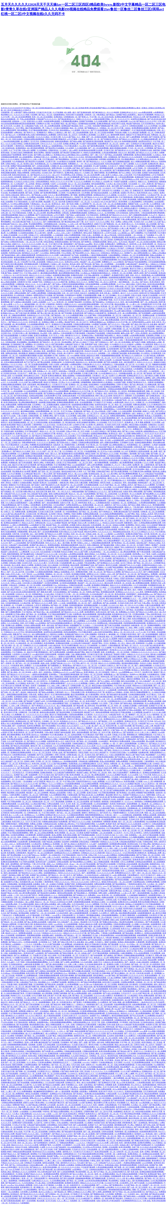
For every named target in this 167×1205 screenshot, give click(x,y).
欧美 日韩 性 (157, 322)
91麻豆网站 (101, 1024)
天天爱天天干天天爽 (156, 427)
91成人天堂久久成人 (13, 574)
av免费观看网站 (7, 371)
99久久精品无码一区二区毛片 (68, 601)
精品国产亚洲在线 (91, 808)
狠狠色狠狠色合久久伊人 (35, 808)
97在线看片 (37, 806)
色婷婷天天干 (136, 750)
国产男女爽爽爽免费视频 (128, 474)
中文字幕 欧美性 (92, 215)
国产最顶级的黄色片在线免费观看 (71, 454)
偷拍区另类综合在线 (109, 882)
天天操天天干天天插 (60, 384)
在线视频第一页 (157, 946)
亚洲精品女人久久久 (96, 213)
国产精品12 (53, 536)
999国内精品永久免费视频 (121, 498)
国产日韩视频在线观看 (121, 161)
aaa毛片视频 (129, 440)
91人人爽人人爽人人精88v (74, 964)
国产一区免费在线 (141, 1123)
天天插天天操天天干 (117, 610)
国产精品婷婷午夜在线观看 (86, 246)
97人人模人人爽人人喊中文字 (58, 685)
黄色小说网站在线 (56, 677)
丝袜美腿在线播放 (71, 616)
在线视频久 (143, 427)
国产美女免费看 (126, 349)
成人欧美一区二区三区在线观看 (69, 1105)
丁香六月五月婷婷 (150, 1047)
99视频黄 (108, 1085)
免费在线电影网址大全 (82, 1022)
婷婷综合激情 (80, 946)
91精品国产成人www (146, 723)
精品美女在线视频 (103, 217)
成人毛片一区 (107, 926)
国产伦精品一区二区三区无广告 (138, 518)
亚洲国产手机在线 (19, 496)
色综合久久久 (83, 837)
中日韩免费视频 (151, 1067)
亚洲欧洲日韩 (153, 164)
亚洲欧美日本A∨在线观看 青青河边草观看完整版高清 (138, 902)
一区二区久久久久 (30, 190)
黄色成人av (98, 958)
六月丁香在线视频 (57, 801)
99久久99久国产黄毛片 (109, 202)
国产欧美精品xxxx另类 (131, 179)
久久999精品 (119, 1031)
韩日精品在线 (70, 422)
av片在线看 (51, 1105)
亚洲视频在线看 (35, 842)
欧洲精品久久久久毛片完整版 (133, 458)
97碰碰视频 (94, 842)
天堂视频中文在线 (127, 442)
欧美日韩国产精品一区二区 (132, 746)
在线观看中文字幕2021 (73, 1007)
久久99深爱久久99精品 (128, 489)
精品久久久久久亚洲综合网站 (121, 585)
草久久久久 (82, 710)
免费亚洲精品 (7, 498)
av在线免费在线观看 (137, 335)
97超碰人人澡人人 (84, 543)
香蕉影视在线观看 (71, 677)
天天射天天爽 (55, 137)
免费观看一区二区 (158, 286)
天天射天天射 (109, 150)
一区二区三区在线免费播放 (86, 226)
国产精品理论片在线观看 (35, 161)
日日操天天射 (47, 173)
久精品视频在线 (111, 1105)
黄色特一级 (81, 161)
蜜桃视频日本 (132, 735)
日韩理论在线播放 (48, 460)
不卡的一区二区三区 (136, 148)
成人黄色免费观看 (19, 324)
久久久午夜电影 (159, 346)
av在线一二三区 (13, 895)
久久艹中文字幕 (15, 150)
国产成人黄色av (148, 291)
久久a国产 (93, 844)
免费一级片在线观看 (53, 487)
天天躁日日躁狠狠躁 (61, 128)
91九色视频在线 (18, 161)
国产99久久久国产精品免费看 (33, 509)
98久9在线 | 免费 (30, 371)
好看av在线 (15, 329)
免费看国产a (106, 1016)
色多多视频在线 (13, 297)
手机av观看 (125, 324)
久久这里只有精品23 (99, 431)
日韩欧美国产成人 (130, 708)
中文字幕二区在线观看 (37, 262)
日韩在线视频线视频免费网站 (37, 962)
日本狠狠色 (64, 1042)
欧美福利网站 (107, 632)
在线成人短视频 (119, 525)
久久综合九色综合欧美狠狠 (103, 427)
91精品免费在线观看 (111, 596)
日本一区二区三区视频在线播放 (115, 204)
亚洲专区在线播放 (89, 1038)
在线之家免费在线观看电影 (124, 1065)
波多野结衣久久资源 (46, 561)
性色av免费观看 (18, 456)
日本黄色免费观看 (52, 583)
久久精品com (85, 273)
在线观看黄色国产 (92, 561)
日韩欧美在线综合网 (31, 144)
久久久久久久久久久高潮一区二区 (35, 244)
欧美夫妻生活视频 (70, 835)
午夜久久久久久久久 (62, 882)
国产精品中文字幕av (86, 569)
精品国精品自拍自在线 (42, 168)
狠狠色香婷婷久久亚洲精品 (102, 382)
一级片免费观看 (118, 1078)
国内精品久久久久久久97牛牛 (25, 331)
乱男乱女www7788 (149, 520)
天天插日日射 (155, 746)
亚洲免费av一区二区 (24, 251)
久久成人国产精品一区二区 (53, 407)
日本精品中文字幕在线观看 (141, 144)
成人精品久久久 (50, 306)
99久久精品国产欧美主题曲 (37, 494)
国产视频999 (42, 723)
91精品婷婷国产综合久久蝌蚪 (126, 581)
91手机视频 (56, 552)
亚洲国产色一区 (117, 208)
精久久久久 (57, 989)
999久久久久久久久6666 (80, 882)
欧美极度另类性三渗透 (120, 275)
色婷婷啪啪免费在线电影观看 (134, 623)
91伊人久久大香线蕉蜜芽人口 (89, 661)
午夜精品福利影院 (159, 1100)
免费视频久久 (73, 164)
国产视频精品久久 (92, 128)
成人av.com (73, 1138)
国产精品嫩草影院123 (121, 561)
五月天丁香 (95, 1022)
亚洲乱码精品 (139, 197)
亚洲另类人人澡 (135, 244)
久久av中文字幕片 (158, 518)
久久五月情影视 (71, 1060)
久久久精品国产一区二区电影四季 (109, 371)
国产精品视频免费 (32, 1040)
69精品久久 (151, 906)
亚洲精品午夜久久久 (42, 157)
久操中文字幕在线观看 (148, 897)
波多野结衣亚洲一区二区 (104, 404)
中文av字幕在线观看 (63, 743)
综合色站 (65, 264)
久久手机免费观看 (36, 320)
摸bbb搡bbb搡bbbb (97, 509)
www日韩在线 (27, 759)
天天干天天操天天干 (148, 875)
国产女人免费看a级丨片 (23, 955)
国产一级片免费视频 (9, 969)
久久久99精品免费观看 (90, 784)
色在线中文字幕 (140, 338)
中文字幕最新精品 (8, 830)
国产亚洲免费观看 (83, 576)
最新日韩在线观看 (27, 438)
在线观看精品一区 (136, 719)
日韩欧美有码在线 (17, 242)
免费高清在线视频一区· (72, 420)
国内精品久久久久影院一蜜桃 (110, 786)
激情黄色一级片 (50, 621)
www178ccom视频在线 (110, 679)
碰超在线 (58, 1067)
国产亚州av (15, 677)
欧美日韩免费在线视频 (108, 1051)
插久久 (20, 681)
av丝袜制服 (155, 569)
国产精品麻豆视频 (107, 545)
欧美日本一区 (62, 302)
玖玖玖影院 (41, 966)
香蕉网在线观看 (57, 239)
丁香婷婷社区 (19, 146)
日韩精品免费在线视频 (29, 888)
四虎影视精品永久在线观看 (21, 429)
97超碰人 (5, 795)
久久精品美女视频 (136, 949)
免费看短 (85, 908)
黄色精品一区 (123, 529)
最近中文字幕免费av (107, 331)
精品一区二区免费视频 (75, 641)
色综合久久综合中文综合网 (112, 523)
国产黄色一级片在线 (96, 1042)
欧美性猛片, (15, 888)
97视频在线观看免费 (90, 1051)
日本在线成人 (139, 922)
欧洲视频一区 (98, 235)
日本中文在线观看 (77, 208)
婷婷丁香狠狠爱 (57, 926)
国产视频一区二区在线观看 (26, 1071)
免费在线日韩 (40, 523)
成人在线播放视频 (49, 268)
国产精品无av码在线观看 (20, 746)
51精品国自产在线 (32, 126)
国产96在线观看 (97, 955)
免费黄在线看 (20, 511)
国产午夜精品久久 (102, 342)
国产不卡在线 (59, 416)
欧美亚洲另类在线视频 (111, 871)
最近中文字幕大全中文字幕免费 (24, 465)
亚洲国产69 (34, 913)
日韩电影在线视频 (136, 126)
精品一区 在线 (105, 440)
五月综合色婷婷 (137, 556)
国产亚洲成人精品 (114, 431)
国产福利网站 (29, 610)
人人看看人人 (129, 1069)
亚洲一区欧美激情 (29, 384)
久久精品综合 (117, 483)
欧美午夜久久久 (128, 224)
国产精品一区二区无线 (10, 839)
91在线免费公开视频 (115, 1069)
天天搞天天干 (113, 166)
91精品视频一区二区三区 (106, 1140)
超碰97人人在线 (149, 411)
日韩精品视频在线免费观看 (134, 955)
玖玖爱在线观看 (117, 759)
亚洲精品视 (150, 810)
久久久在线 (45, 1004)
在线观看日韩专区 (8, 721)
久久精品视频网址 (135, 202)
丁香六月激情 (22, 416)
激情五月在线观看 (32, 1094)
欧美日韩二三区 (33, 683)
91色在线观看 (148, 850)
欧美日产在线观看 (72, 578)
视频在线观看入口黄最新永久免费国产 (76, 251)
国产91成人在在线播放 (111, 993)
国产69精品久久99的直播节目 (95, 313)
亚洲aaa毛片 (126, 438)
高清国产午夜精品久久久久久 (134, 795)
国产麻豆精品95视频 (114, 1123)
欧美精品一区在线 (72, 828)
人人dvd (93, 449)
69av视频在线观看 (94, 1100)
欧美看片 (159, 786)
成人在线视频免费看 (104, 449)
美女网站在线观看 (93, 648)
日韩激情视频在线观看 (82, 902)
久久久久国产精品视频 (51, 944)
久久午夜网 (26, 995)
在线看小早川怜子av (128, 193)
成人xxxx (123, 960)
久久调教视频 (12, 233)
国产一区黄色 (141, 906)
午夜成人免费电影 (153, 891)
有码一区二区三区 (156, 598)
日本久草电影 (149, 206)
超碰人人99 (161, 875)
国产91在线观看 (51, 311)
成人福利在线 (22, 1049)
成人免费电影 (111, 206)
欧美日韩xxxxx (106, 737)
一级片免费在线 (93, 826)
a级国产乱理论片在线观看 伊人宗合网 (44, 730)
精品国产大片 (89, 712)
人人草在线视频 (17, 391)
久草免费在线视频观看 (147, 503)
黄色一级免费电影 (100, 1049)
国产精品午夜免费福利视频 (91, 982)
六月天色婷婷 (125, 964)
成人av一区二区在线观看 (106, 966)
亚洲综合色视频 (152, 766)
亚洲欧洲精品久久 (8, 128)
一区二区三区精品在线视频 (11, 137)
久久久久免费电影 (112, 766)
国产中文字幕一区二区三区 (72, 340)
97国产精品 (64, 1071)
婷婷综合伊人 (68, 197)
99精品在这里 (32, 692)
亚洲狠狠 (75, 257)
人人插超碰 (108, 534)
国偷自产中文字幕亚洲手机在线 (138, 135)
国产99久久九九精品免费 (118, 121)
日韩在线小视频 (15, 563)
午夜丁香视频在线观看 (62, 1149)
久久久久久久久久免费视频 (77, 683)
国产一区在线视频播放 (47, 850)
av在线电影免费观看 (43, 179)
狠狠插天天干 (27, 177)
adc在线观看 (159, 202)
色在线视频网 (110, 1058)
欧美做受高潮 (78, 313)
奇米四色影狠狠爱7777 (47, 929)
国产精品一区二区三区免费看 (134, 326)
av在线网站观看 (48, 710)
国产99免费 (46, 1051)
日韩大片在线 (136, 295)
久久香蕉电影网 (136, 476)
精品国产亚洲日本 (40, 483)
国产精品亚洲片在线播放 (46, 893)
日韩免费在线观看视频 (9, 215)
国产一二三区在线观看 (17, 543)
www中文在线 (150, 1058)
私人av (141, 474)
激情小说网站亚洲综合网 (33, 188)
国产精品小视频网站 (55, 966)
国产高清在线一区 (40, 703)
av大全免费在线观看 (16, 1058)
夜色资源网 (158, 779)
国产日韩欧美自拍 (153, 396)
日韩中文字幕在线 (136, 389)
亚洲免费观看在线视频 (140, 128)
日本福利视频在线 (12, 603)
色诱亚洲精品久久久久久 (109, 784)
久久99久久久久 (154, 271)
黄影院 (105, 641)
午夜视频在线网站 (90, 1002)
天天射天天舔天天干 (145, 1087)
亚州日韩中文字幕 (11, 712)
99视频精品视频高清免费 (16, 536)
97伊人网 (161, 121)
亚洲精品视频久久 (94, 743)
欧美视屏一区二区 (75, 518)
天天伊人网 (21, 906)
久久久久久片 (102, 549)
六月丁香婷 (20, 962)
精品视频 (75, 1091)
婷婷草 (122, 135)
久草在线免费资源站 (107, 935)
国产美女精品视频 (62, 208)
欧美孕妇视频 (129, 781)
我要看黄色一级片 (129, 413)
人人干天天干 (100, 507)
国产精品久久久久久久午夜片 (147, 152)
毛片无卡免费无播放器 (70, 645)
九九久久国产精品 (69, 137)
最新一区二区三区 (36, 1049)
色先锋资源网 (151, 837)
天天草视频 (85, 193)
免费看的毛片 (138, 429)
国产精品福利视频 (117, 338)
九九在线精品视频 (105, 621)
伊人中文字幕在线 (51, 770)
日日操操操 (156, 728)
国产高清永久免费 (8, 1134)
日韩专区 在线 (111, 900)
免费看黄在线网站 (151, 592)
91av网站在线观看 (107, 1044)
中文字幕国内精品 (121, 280)
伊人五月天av (102, 451)
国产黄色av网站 (94, 933)
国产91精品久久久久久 (90, 168)
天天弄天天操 (53, 563)
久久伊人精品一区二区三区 (32, 648)
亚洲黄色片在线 (146, 150)
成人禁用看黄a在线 (114, 438)
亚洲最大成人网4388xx (66, 824)
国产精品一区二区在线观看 (87, 741)
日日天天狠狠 (9, 280)
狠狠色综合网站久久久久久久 (96, 309)
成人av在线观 (78, 563)
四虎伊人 (29, 569)
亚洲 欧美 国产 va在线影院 (79, 679)
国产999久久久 (59, 1000)
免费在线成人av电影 (154, 342)
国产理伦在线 (75, 242)
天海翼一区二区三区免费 (36, 213)
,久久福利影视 (153, 371)
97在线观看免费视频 (153, 166)
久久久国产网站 (90, 315)
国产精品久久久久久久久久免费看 (63, 288)
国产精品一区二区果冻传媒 (107, 494)
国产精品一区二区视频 (59, 605)
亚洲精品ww (47, 844)
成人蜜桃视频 (42, 467)
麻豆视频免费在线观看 (128, 913)
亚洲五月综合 (155, 398)
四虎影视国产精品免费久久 (105, 335)
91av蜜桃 (10, 1036)
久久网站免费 (120, 375)
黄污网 (73, 543)
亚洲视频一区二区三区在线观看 (77, 801)
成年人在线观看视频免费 (79, 913)
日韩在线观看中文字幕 (10, 982)
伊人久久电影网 (113, 112)
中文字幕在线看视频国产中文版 (60, 614)
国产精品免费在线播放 (41, 210)
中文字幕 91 (158, 735)
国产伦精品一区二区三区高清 (64, 246)
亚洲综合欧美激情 (69, 396)
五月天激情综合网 (51, 1049)
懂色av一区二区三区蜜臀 (54, 1060)
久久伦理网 (156, 422)
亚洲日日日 (109, 547)
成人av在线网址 (82, 668)
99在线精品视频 (153, 730)
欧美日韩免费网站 (103, 777)
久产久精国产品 (11, 168)
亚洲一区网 (6, 317)
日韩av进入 (23, 1007)
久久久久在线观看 (125, 554)
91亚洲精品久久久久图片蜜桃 (113, 688)
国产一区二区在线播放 (102, 556)
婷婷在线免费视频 (103, 712)
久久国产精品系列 (129, 387)
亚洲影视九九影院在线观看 (139, 451)
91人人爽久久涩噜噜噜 (53, 648)
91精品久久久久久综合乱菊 (32, 770)
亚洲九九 (10, 1078)
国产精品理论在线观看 (70, 998)
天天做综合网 (33, 1007)
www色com (82, 1138)
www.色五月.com (21, 911)
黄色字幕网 (129, 407)
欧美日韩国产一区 (30, 1089)
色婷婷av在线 (7, 634)
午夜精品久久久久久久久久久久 (113, 467)
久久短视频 (131, 1053)
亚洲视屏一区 (9, 605)
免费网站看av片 (122, 244)
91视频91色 (54, 166)
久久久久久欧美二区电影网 (11, 177)
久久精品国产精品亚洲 (121, 360)
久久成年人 (64, 150)
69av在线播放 (65, 1078)
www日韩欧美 (118, 262)
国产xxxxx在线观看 (57, 598)
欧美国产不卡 (140, 810)
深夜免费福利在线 (29, 442)
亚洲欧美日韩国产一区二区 (92, 1007)
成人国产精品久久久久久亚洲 (136, 1078)
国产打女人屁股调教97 (45, 755)
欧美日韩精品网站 (52, 186)
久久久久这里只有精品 (14, 144)
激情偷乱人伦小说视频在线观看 (124, 937)
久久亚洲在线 (17, 1080)
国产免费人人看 (22, 447)
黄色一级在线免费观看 (80, 732)
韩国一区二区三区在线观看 (154, 813)
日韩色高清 (138, 447)
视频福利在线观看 (159, 364)
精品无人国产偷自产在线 (135, 755)
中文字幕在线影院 (21, 202)
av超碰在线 (80, 309)
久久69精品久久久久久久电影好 (122, 344)
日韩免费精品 (18, 1042)
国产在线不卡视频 (116, 309)
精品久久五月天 (28, 523)
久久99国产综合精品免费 (28, 349)
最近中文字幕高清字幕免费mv (72, 886)
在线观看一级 (158, 817)
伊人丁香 (58, 451)
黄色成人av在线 (17, 188)
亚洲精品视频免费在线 (123, 117)
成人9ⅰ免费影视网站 (130, 313)
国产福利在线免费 (145, 418)
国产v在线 (85, 708)
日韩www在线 (16, 583)
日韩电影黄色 (21, 853)
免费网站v (29, 344)
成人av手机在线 (110, 235)
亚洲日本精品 (6, 219)
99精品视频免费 (100, 500)
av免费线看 (145, 661)
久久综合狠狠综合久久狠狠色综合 (113, 1053)
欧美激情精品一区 (92, 360)
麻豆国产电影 (25, 222)
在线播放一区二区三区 (59, 157)
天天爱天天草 (50, 161)
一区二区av (16, 219)
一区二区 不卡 (126, 429)
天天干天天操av (67, 411)
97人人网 (158, 235)
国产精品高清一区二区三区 (108, 1114)
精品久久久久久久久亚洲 (86, 746)
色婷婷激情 (62, 536)
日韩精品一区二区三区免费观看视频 (135, 255)
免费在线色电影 (11, 353)
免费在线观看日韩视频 (103, 884)
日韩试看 (47, 879)
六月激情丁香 (88, 173)
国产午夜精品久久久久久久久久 (44, 706)
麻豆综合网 (108, 583)
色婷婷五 (59, 304)
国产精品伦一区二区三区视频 (12, 922)
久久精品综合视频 (41, 422)
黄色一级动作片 (160, 842)
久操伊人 (35, 567)
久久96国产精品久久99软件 (86, 210)
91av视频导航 (159, 1065)
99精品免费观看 (136, 206)
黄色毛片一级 (9, 578)
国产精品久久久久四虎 (36, 757)
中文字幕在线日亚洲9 (63, 949)
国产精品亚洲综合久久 (67, 119)
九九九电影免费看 (101, 121)
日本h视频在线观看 (139, 277)
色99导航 (151, 387)
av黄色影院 (15, 413)
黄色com (24, 413)
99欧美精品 (100, 115)
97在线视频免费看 (90, 295)
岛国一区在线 (146, 1007)
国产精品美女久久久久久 (132, 358)
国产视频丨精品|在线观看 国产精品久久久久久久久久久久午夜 (90, 1031)
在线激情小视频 (64, 654)
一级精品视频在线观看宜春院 (16, 694)
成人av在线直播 (91, 1040)
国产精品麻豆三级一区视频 (43, 958)
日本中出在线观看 (155, 768)
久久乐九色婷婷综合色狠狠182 (143, 1120)
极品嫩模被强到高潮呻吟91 (43, 1091)
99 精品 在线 (27, 317)
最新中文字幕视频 (87, 507)
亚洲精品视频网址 (154, 625)
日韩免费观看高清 (77, 561)
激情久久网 (152, 251)
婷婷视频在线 (31, 661)
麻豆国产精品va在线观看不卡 (49, 480)
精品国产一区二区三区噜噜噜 (138, 569)
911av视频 (152, 1031)
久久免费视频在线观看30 (124, 1134)
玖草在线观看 (135, 888)
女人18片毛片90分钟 (20, 275)
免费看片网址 (48, 416)
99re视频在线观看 (19, 679)
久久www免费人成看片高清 (28, 737)
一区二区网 (104, 627)
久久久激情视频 (23, 454)
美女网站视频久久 (98, 380)
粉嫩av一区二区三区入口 (69, 1127)
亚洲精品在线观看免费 (37, 590)
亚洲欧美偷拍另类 (77, 351)
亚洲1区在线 (59, 540)
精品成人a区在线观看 (58, 792)
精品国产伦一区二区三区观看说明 (40, 853)
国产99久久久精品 (120, 505)
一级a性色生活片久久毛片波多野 (62, 576)
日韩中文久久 (95, 882)
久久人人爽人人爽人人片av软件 (83, 759)
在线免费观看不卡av (50, 585)
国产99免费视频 (10, 311)
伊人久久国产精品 (80, 268)
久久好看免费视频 (72, 984)
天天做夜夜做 (54, 681)
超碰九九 (124, 958)
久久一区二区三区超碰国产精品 (54, 650)
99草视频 (102, 159)
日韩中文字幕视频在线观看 (110, 413)
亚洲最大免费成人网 (71, 144)
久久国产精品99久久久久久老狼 (118, 1120)
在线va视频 (81, 416)
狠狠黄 (55, 367)
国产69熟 (20, 427)
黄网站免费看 (24, 576)
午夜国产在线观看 (121, 181)
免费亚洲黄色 (114, 958)
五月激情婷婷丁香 (18, 344)
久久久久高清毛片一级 (149, 784)
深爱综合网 (113, 891)
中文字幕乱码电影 (77, 360)
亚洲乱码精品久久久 (56, 438)
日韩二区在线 (85, 1071)
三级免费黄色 (149, 761)
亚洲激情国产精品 (144, 393)
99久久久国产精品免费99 (54, 344)
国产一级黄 (83, 1042)
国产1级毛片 (33, 850)
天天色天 (110, 286)
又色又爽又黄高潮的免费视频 (92, 237)
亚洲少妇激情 (17, 139)
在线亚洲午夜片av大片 (55, 741)
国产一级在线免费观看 (50, 503)
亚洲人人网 (28, 1042)
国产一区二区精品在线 (149, 302)
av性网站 (148, 627)
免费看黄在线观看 (26, 933)
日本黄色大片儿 (150, 1051)
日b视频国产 (148, 770)
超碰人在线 (45, 663)
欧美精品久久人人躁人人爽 (31, 159)
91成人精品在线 (54, 645)
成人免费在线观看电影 (82, 770)
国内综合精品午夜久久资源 (71, 471)
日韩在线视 (82, 973)
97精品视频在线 (114, 645)
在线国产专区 (37, 282)
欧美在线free (63, 585)
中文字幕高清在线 (19, 213)
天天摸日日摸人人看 (20, 333)
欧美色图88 (131, 480)
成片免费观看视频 (126, 462)
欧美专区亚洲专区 (92, 440)
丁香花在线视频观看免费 (133, 340)
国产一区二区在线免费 (104, 1004)
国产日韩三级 (37, 621)
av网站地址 (18, 132)
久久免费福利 (139, 166)
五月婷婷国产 (96, 1080)
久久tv (149, 714)
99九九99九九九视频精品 (110, 630)
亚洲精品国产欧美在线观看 (110, 420)
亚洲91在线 (48, 817)
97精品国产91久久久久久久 (46, 119)
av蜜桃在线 (135, 929)
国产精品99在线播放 (147, 309)
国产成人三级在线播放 (136, 1020)
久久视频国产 (105, 275)
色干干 (48, 324)
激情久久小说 (112, 478)
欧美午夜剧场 (96, 799)
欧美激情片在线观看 (132, 846)
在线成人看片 (125, 1145)
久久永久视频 (17, 701)
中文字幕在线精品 (98, 971)
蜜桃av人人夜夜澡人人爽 (57, 132)
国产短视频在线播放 (13, 547)
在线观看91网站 (159, 888)
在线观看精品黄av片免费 (92, 518)
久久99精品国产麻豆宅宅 (31, 474)
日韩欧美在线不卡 (23, 398)
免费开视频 (43, 795)
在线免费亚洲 (108, 1127)
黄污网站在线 (42, 514)
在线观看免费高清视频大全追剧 (31, 355)
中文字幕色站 (27, 612)
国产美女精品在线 (135, 971)
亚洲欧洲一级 (137, 465)
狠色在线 (46, 926)
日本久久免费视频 (127, 862)
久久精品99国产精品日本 (105, 447)
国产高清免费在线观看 (36, 543)
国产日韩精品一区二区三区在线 (26, 630)
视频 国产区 (17, 634)
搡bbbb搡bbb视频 (70, 393)
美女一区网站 (116, 222)
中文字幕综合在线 (23, 485)
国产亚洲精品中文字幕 (107, 1082)
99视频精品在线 (120, 1020)
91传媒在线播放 (26, 483)
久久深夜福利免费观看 (39, 900)
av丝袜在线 (101, 636)
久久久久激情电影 (47, 398)
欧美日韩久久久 (35, 268)
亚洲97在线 (150, 1020)
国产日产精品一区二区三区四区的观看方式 (105, 607)
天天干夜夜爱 (19, 561)
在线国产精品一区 (47, 1067)
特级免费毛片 (111, 1138)
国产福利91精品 (126, 703)
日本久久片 (157, 926)
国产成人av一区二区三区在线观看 (14, 619)
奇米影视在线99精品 (97, 877)
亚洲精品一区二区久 (117, 643)
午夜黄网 (102, 438)
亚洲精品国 (78, 411)
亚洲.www (119, 1024)
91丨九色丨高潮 (69, 1024)
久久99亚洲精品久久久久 (108, 373)
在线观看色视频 (16, 186)
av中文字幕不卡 (160, 210)
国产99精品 (132, 346)
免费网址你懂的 (31, 929)
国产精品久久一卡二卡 (29, 1002)
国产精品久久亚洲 (72, 819)
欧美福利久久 (108, 364)
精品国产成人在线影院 (23, 960)
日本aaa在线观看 (150, 567)
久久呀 (106, 958)
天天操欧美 (93, 913)
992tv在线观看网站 (74, 1147)
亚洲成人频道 (94, 1053)
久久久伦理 (57, 144)
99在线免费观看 (68, 859)
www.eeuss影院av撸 (150, 940)
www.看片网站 (112, 474)
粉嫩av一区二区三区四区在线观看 (136, 911)
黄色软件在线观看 (36, 393)
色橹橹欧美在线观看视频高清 (41, 445)
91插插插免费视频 (19, 650)
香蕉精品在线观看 (152, 830)
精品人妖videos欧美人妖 (124, 1044)
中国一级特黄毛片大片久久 (70, 335)
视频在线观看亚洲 (27, 306)
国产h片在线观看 (151, 273)
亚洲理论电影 (47, 505)
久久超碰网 (100, 824)
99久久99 (117, 141)
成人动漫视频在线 (131, 1131)
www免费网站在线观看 (118, 346)
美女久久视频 (99, 244)
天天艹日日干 (90, 222)
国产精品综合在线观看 (99, 193)
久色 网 (61, 1018)
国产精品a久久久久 (138, 496)
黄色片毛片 (67, 1067)
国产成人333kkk (128, 431)
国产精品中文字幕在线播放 (42, 436)
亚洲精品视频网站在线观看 (129, 516)
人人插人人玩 (116, 199)
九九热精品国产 (99, 900)
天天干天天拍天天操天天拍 (124, 300)
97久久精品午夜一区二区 (31, 547)
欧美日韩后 (132, 634)
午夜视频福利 (44, 264)
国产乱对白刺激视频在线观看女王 (60, 623)
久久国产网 (145, 1080)
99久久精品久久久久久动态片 (68, 726)
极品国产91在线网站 (15, 610)
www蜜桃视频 (9, 190)
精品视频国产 (151, 755)
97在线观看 (150, 326)
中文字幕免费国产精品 (62, 465)
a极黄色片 (109, 505)
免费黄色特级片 (11, 824)
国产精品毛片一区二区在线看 (140, 958)
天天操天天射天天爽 (136, 813)
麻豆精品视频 (6, 496)
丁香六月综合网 (31, 427)
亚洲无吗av (57, 951)
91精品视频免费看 (79, 949)
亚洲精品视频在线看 (73, 199)
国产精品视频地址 (63, 159)
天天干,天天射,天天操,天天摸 (44, 569)
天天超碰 (115, 777)
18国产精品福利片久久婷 (50, 485)
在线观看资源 (156, 924)
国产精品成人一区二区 (72, 935)
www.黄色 (34, 297)
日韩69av (97, 306)
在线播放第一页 (156, 962)
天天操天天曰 (42, 998)
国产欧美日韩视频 (122, 879)
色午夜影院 (133, 984)
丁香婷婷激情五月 (21, 989)
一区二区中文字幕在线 (113, 326)
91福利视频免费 (118, 940)
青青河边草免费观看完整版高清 (48, 226)
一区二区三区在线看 (47, 913)
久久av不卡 (153, 215)
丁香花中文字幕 (151, 697)
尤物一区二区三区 (96, 572)
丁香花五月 (58, 616)
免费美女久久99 (92, 574)
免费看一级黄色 (38, 790)
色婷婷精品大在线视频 (83, 690)
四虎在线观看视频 (65, 895)
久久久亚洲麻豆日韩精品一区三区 (89, 280)
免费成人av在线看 (40, 839)
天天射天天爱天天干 (70, 1016)
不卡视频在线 (147, 877)
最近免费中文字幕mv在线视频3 (130, 710)
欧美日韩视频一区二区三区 (80, 775)
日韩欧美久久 (86, 478)
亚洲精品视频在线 (34, 1038)
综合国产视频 (136, 826)
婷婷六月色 (74, 483)
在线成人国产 (86, 953)
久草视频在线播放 (114, 456)
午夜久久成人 (87, 235)
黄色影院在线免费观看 (34, 632)
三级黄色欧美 (149, 465)
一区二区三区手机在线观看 (85, 864)
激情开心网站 (38, 462)
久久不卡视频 (54, 962)
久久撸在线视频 (26, 596)
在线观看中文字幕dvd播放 (15, 614)
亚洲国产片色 (71, 848)
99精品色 (157, 1038)
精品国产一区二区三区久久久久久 (91, 583)
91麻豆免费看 (32, 1078)
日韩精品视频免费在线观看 (40, 409)
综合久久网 (82, 523)
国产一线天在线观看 (96, 1009)
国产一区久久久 (130, 1033)
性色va (146, 746)
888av (41, 400)
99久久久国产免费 (81, 552)
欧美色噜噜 (123, 202)
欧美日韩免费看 (125, 1147)
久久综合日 (106, 188)
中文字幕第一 (46, 915)
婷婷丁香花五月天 (61, 830)
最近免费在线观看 (68, 226)
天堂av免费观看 (66, 1120)
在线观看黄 (87, 166)
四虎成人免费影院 (74, 456)
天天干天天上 (54, 335)
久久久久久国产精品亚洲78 (141, 788)
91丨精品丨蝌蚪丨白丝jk (135, 627)
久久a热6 (82, 1096)
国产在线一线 (112, 612)
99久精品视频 (135, 329)
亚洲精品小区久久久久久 (78, 282)
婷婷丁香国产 (68, 219)
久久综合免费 (12, 382)
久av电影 (119, 908)
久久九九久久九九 (105, 532)
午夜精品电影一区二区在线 (101, 806)
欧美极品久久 (122, 1011)
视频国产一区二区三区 (93, 188)
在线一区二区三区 (97, 326)
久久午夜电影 (70, 540)
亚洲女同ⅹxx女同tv (72, 262)
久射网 (141, 697)
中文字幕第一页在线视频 (156, 632)
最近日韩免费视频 (78, 694)
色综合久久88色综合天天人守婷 (77, 329)
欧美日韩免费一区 (150, 244)
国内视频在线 (34, 333)
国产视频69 (97, 730)
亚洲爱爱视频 (147, 808)
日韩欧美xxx (6, 480)
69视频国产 (44, 1094)
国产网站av (43, 784)
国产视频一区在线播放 (40, 607)
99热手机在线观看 (77, 1123)
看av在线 (87, 969)
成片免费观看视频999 (15, 871)
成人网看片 (25, 141)
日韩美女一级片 (101, 393)
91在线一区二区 (30, 739)
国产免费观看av (44, 1065)
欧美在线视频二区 (112, 317)
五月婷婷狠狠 (110, 213)
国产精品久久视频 (152, 375)
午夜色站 (107, 708)
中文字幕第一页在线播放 (96, 779)
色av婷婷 (43, 333)
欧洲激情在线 (16, 690)
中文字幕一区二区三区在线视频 (36, 1131)
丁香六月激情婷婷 (36, 208)
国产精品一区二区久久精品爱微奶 (119, 877)
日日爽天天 (149, 955)
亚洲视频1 (158, 973)
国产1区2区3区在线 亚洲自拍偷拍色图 (21, 592)
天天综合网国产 (59, 505)
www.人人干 (76, 433)
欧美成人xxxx (116, 830)
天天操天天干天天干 (111, 946)
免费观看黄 (93, 1091)
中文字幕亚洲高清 (12, 445)
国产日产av (76, 906)
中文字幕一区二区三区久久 (134, 246)
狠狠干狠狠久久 (68, 1004)
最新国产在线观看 (52, 152)
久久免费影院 (118, 721)
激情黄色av (161, 656)
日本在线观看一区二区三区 (132, 420)
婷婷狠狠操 (93, 893)
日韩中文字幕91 (123, 384)
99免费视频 (94, 786)
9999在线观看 (31, 966)
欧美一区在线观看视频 (83, 402)
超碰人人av (51, 864)
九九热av (109, 184)
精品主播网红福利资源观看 (92, 409)
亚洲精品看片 (110, 244)
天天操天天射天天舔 (113, 425)
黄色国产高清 (63, 360)
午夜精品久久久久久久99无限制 (118, 788)
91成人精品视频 (28, 137)
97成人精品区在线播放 (122, 998)
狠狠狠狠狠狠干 (58, 338)
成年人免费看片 (26, 665)
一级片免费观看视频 (142, 777)
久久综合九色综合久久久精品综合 (93, 828)
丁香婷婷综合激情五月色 (136, 884)
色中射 (103, 694)
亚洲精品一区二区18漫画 (78, 384)
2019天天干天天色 (14, 857)
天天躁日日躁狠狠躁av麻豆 (57, 688)
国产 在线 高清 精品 (97, 908)
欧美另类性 (124, 317)
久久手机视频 (58, 112)
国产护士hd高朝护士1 (124, 1109)
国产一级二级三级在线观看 (99, 476)
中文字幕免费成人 (116, 641)
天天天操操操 (140, 224)
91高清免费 (83, 239)
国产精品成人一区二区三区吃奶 (62, 210)
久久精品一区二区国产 (156, 884)
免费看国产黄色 (45, 1145)
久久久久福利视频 (73, 382)
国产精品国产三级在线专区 (121, 859)
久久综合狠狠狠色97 (77, 1129)
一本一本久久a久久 (63, 491)
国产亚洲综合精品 (46, 830)
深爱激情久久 (70, 217)
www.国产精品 (110, 975)
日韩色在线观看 (107, 1131)
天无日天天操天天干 (17, 569)
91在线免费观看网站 (108, 384)
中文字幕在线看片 (71, 146)
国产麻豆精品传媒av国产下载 (72, 222)
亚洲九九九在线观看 (126, 931)
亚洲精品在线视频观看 (151, 772)
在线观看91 (114, 462)
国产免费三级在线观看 (89, 998)
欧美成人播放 (78, 286)
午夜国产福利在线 (92, 208)
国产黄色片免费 (87, 906)
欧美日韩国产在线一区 (87, 650)
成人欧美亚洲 (93, 710)
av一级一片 (114, 743)
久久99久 (122, 478)
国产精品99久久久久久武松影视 (130, 157)
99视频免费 (157, 781)
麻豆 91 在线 (118, 340)
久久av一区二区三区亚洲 (41, 752)
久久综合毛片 (83, 1016)
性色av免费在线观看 (146, 995)
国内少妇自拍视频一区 (129, 681)
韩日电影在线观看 (71, 837)
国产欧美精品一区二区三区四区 (123, 543)
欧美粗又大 (155, 1140)
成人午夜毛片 (68, 353)
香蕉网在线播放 (54, 545)
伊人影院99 (145, 353)
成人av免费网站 (57, 1051)
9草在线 (109, 937)
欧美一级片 (26, 750)
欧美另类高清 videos (145, 193)
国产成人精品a (72, 1087)
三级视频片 (146, 445)
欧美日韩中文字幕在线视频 (120, 712)
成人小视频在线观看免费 (140, 161)
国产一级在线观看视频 (141, 893)
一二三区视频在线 (125, 815)
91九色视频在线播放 (95, 1067)
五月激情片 (161, 837)
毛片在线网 (103, 445)
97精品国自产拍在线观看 (95, 333)
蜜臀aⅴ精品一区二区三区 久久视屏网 (103, 639)
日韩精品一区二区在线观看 (12, 826)
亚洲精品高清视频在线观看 (21, 752)
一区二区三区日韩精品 (103, 1098)
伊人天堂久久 (136, 1085)
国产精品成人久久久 (143, 320)
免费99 (124, 978)
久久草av (160, 420)
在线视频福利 (21, 935)
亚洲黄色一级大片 (119, 293)
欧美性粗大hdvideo (145, 547)
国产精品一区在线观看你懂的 (46, 280)
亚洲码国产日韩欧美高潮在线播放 (14, 659)
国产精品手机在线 (112, 369)
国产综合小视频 (134, 505)
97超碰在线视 (72, 795)
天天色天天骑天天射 (70, 1058)
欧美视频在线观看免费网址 (25, 743)
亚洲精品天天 (70, 1082)
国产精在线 (148, 373)
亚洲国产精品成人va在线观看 (78, 538)
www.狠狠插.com (96, 708)
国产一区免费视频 (156, 561)
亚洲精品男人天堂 (115, 313)
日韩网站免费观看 (153, 882)
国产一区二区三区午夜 (16, 572)
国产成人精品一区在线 (52, 1013)
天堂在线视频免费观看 (157, 262)
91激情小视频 (37, 871)
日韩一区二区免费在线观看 (100, 536)
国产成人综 (24, 828)
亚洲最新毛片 (42, 132)
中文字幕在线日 (48, 159)
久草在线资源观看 (97, 1058)
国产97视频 (95, 467)
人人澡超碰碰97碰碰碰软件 (137, 895)
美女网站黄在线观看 (15, 739)
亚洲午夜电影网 (38, 848)
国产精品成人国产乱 (125, 1051)
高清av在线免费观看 (107, 761)
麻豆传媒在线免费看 (114, 598)
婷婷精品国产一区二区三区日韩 (150, 483)
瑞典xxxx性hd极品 (26, 168)
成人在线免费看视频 (9, 842)
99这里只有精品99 (12, 971)
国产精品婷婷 (16, 389)
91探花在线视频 (74, 737)
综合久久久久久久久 (114, 853)
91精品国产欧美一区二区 (124, 400)
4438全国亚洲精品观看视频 (88, 304)
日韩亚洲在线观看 (72, 1140)
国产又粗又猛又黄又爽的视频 (58, 596)
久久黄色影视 (115, 929)
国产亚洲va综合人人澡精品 (67, 442)
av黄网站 (138, 344)
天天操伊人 (99, 942)
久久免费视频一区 (18, 714)
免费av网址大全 (29, 491)
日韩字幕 (98, 407)
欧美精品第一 (131, 1082)
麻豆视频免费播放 (14, 735)
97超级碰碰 (121, 500)
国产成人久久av (84, 467)
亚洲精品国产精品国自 (70, 126)
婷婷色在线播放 (105, 561)
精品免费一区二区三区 (27, 1107)
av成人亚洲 (105, 175)
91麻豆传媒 (52, 922)
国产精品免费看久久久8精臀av (81, 862)
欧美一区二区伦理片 (54, 668)
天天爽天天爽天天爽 (90, 373)
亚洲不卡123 (139, 1051)
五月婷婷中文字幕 (85, 730)
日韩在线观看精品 (43, 181)
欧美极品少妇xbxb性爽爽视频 (63, 879)
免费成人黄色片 (127, 485)
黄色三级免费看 (7, 819)
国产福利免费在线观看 (96, 146)
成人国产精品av (71, 123)
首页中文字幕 (132, 951)
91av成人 (158, 1020)
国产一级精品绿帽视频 (143, 665)
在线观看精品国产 (16, 420)
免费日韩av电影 (75, 409)
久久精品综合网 (38, 1060)
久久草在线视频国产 (153, 402)
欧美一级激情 (98, 1105)
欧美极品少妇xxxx (8, 313)
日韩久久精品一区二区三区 (125, 545)
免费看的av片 (107, 262)
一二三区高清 (86, 1049)
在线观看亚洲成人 (155, 895)
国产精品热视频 (60, 661)
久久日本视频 (71, 416)
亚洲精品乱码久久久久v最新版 (105, 195)
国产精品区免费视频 (45, 465)
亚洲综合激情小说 (24, 369)
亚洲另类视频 (136, 170)
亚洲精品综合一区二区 (151, 1071)
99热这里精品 (49, 242)
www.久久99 (107, 668)
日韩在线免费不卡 (154, 168)
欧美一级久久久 (51, 454)
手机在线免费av (90, 563)
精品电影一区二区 (81, 291)
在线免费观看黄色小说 (153, 498)
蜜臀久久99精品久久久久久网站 (136, 659)
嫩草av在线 (125, 333)
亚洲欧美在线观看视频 (9, 862)
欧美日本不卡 (119, 396)
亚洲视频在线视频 (21, 697)
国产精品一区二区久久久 (143, 563)
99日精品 (66, 534)
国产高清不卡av (106, 813)
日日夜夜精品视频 (31, 239)
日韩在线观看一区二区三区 (124, 364)
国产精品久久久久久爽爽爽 (144, 485)
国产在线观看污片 (127, 186)
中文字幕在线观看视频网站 (18, 833)
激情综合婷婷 (52, 518)
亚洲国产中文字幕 (156, 706)
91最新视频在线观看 (83, 817)
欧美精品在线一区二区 (117, 226)
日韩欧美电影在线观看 (103, 906)
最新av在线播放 (69, 375)
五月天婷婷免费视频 (65, 268)
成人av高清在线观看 (54, 659)
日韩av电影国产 (31, 367)
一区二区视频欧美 (113, 779)
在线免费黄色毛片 (76, 688)
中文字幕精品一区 (19, 652)
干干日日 (27, 871)
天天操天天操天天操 (46, 511)
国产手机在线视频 (33, 1004)
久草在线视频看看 (104, 1078)
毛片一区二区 (7, 1111)
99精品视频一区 (135, 1089)
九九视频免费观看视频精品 (46, 978)
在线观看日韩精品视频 (47, 402)
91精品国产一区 (32, 556)
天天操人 (74, 206)
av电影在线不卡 (105, 875)
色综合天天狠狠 (67, 552)
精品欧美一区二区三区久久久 (58, 331)
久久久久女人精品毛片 (34, 1016)
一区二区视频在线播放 (50, 404)
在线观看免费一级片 (28, 877)
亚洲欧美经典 (53, 1053)
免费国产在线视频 (133, 926)
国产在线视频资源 (157, 690)
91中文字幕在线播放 (117, 627)
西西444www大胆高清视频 (142, 685)
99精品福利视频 (78, 491)
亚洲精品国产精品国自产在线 (148, 576)
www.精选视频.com (146, 1102)
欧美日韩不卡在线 (119, 123)
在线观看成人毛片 (118, 266)
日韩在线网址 (148, 202)
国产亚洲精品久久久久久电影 (108, 563)
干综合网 (30, 280)
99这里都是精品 (156, 219)
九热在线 (96, 1109)
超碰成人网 (109, 1009)
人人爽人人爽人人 (114, 179)
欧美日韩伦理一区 (102, 346)
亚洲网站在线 (102, 623)
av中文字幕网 (72, 139)
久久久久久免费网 (16, 1029)
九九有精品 (41, 743)
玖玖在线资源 (45, 552)
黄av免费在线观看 (98, 775)
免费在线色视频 (140, 587)
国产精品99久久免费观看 (61, 179)
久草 (112, 837)
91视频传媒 (20, 284)
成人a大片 (56, 175)
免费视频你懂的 (145, 467)
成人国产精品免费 (29, 857)
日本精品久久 (107, 661)
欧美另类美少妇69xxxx (146, 239)
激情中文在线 (27, 155)
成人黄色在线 (90, 706)
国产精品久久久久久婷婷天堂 (155, 306)
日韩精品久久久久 (146, 208)
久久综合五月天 (159, 665)
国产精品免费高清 (86, 224)
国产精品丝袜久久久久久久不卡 (47, 1069)
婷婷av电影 (135, 607)
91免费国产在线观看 (99, 324)
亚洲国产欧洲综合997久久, (137, 382)
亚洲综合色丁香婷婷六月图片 (115, 654)
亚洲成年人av (139, 1134)
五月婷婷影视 (161, 315)
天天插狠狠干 (67, 1145)
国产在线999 (100, 565)
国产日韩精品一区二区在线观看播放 (86, 630)
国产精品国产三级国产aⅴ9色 (34, 701)
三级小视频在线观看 (78, 654)
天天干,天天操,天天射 (37, 748)
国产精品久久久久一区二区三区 (85, 665)
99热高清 (102, 288)
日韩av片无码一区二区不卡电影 (78, 431)
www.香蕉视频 (74, 590)
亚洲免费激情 (79, 659)
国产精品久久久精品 (58, 529)
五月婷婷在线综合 (16, 964)
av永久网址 (24, 445)
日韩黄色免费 (72, 476)
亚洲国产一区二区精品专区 (50, 855)
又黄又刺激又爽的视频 (116, 656)
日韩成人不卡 (33, 235)
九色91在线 (9, 1047)
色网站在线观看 (108, 897)
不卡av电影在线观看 (26, 904)
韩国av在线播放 (156, 255)
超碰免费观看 (142, 935)
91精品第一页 (147, 210)
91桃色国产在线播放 (35, 619)
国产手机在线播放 (49, 726)
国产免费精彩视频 (42, 973)
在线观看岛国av (43, 1022)
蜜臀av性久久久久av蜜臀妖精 (41, 1098)
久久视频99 (89, 1123)
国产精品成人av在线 (39, 195)
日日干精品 (48, 891)
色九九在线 (16, 781)
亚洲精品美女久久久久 (128, 112)
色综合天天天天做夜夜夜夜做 (54, 969)
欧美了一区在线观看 (59, 447)
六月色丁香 (5, 391)
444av (99, 895)
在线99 (125, 491)
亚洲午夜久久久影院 (35, 121)
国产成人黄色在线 (137, 384)
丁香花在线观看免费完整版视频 (153, 213)
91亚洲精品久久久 (14, 581)
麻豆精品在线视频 (85, 556)
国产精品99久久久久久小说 (90, 398)
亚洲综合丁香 (21, 433)
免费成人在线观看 (150, 815)
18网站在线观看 (20, 293)
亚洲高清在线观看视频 (133, 1091)
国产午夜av (34, 387)
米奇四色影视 (105, 1000)
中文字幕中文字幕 (56, 244)
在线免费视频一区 (134, 804)
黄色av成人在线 (17, 1116)
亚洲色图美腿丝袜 (76, 605)
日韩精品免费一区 (81, 1000)
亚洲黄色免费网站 (144, 1143)
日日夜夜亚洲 (156, 353)
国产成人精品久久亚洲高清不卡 (76, 844)
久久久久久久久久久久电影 (101, 487)
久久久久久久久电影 (22, 115)
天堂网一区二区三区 (43, 761)
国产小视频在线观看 (151, 572)
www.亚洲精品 (75, 427)
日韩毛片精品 (141, 284)
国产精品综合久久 (93, 161)
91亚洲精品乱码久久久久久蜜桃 (120, 701)
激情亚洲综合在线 (49, 937)
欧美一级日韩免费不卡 (128, 362)
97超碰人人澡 (86, 797)
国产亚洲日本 (35, 721)
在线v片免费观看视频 (72, 235)
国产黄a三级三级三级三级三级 (49, 313)
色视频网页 (85, 458)
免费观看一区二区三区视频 (121, 616)
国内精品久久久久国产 (30, 253)
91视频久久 (82, 346)
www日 (136, 677)
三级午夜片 (111, 500)
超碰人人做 (100, 699)
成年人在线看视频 (95, 993)
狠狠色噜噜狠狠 (13, 554)
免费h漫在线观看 (139, 404)
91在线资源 (15, 665)
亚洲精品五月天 (7, 630)
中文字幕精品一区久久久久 (19, 387)
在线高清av (48, 672)
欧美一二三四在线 (128, 871)
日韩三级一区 (6, 213)
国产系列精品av (123, 674)
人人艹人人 (51, 302)
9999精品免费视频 (154, 380)
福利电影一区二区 (159, 714)
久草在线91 (85, 433)
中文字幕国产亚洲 (52, 429)
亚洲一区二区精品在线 (14, 1138)
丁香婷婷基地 (48, 882)
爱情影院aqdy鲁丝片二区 (14, 217)
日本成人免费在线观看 (32, 625)
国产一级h (94, 155)
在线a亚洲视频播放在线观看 (54, 871)
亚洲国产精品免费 (11, 1011)
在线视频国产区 (52, 259)
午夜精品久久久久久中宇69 (14, 632)
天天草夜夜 (123, 1022)
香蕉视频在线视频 (34, 935)
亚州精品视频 (24, 913)
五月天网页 (118, 1062)
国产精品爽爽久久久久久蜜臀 (154, 494)
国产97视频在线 (143, 219)
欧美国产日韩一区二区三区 (103, 520)
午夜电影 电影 (9, 940)
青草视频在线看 (18, 520)
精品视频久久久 (7, 115)
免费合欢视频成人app (22, 259)
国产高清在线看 (23, 768)
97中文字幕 (49, 949)
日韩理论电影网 (62, 980)
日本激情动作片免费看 (73, 295)
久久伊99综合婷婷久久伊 (83, 500)
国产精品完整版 (154, 257)
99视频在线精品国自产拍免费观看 (55, 821)
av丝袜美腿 (141, 1033)
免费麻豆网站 (21, 358)
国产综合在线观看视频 (9, 335)
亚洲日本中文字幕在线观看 (149, 293)
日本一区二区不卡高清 (70, 293)
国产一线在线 (21, 692)
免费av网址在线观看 (73, 991)
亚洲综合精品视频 (36, 396)
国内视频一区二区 (153, 1060)
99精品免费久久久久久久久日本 (57, 206)
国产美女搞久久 (123, 257)
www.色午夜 (144, 204)
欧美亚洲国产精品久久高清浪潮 (19, 425)
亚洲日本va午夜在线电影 (68, 1096)
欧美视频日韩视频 (79, 574)
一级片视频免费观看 (101, 462)
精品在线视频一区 (122, 304)
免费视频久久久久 (129, 598)
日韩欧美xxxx (152, 237)
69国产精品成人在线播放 (51, 842)
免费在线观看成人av (157, 752)
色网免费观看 (41, 518)
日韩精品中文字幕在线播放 (101, 538)
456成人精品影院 (142, 962)
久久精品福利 (107, 340)
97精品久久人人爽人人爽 (74, 338)
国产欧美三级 (54, 556)
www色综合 (58, 924)
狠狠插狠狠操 (132, 427)
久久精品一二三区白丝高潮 (109, 587)
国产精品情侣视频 (12, 516)
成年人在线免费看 (118, 536)
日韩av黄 (4, 1056)
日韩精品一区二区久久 (98, 1056)
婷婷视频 (53, 908)
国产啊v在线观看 (43, 362)
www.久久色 (65, 920)
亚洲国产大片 (114, 130)
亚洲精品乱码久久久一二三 (27, 400)
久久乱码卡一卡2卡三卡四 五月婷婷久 (132, 195)
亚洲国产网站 (33, 659)
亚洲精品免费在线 (51, 188)
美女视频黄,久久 (123, 1102)
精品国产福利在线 (133, 123)
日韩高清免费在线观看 (122, 924)
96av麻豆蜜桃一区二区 (104, 1065)
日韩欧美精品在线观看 (12, 817)
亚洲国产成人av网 (21, 775)
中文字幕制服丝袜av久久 (117, 480)
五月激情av (158, 208)
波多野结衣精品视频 (89, 190)
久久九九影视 (133, 775)
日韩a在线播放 (139, 1109)
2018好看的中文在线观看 (66, 161)
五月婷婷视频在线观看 (55, 701)
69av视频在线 (49, 540)
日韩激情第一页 (7, 112)
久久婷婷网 (56, 1145)
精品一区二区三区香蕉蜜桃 (101, 619)
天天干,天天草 (65, 804)
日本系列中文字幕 (156, 915)
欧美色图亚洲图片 (41, 478)
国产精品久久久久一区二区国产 (145, 409)
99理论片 (107, 237)
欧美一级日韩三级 (46, 458)
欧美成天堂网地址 (121, 837)
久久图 (13, 251)
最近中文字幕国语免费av (59, 714)
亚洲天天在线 (92, 792)
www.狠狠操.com (141, 186)
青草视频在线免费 (31, 264)
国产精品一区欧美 (29, 685)
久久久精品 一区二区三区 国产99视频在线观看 (107, 790)
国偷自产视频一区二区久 (156, 496)
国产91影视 (141, 527)
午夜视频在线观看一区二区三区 (131, 373)
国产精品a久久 (99, 937)
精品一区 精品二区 (125, 891)
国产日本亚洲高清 (29, 886)
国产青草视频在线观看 (57, 641)
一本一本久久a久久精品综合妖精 (91, 164)
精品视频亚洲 (33, 342)
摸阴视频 (55, 1071)
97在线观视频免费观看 (78, 1029)
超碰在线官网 (84, 799)
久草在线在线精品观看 (88, 257)
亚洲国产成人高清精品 (39, 875)
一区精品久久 (80, 1004)
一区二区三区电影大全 (12, 442)
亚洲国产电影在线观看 (44, 1096)
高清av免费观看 (8, 266)
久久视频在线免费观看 (75, 815)
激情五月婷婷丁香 (92, 454)
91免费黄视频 (67, 786)
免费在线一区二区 (158, 135)
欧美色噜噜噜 (49, 643)
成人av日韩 (121, 1082)
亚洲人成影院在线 (119, 951)
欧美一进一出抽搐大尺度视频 (125, 706)
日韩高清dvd (105, 253)
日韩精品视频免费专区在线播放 (35, 728)
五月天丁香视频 (102, 839)
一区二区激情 (16, 846)
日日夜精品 (87, 302)
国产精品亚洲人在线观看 (54, 984)
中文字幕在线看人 (80, 1120)
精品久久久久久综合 (76, 157)
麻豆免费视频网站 (63, 195)
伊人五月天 (139, 1073)
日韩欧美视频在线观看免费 (49, 975)
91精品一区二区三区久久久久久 (45, 1029)
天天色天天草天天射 (61, 516)
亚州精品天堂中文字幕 (66, 311)
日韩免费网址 (92, 367)
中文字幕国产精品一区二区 (128, 900)
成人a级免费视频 (78, 179)
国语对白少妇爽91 (57, 634)
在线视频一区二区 (158, 920)
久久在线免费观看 (31, 391)
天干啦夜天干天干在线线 (102, 402)
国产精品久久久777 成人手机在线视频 (56, 906)
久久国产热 (27, 1085)
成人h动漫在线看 (66, 166)
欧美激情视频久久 (98, 251)
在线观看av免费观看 (22, 708)
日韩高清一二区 (117, 527)
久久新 (102, 320)
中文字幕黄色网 (150, 233)
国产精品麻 (72, 523)
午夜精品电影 (148, 842)
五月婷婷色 (37, 926)
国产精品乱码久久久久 (66, 280)
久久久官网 (23, 235)
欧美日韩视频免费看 (148, 636)
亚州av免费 (117, 619)
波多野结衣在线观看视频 (53, 632)
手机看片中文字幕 (40, 955)
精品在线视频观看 (90, 614)
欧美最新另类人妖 (27, 882)
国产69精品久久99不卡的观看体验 (68, 271)
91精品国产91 (59, 848)
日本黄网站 (43, 837)
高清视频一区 (66, 480)
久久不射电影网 (67, 291)
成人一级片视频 (64, 543)
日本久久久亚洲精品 (33, 520)
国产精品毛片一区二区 (36, 358)
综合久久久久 (30, 284)
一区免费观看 (41, 788)
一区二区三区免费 (125, 882)
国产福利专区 (55, 251)
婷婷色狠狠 (78, 166)
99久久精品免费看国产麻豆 (128, 259)
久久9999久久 (73, 1073)
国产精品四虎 (103, 610)
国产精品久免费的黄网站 (60, 1111)
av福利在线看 (80, 215)
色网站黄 (134, 309)
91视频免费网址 (120, 427)
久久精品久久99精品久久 (10, 668)
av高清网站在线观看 (76, 554)
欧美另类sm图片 (58, 991)
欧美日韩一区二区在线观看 (79, 380)
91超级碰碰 (31, 755)
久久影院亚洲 (148, 344)
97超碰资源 (50, 304)
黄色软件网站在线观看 (73, 1020)
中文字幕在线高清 (158, 1062)
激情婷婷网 (115, 135)
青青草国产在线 (91, 344)
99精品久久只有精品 (158, 264)
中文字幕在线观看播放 (142, 175)
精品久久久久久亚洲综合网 (94, 581)
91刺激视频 (152, 186)
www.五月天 (78, 1033)
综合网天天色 (60, 627)
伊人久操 (38, 233)
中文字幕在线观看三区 (46, 266)
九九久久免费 (148, 462)
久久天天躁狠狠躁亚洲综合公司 (110, 1029)
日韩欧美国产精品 (103, 471)
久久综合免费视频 (40, 665)
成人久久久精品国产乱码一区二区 (118, 850)
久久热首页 (155, 777)
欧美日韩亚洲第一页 (18, 813)
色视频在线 (13, 462)
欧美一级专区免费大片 (152, 1118)
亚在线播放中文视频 (111, 489)
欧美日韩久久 (146, 670)
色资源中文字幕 (152, 1024)
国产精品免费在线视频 (12, 540)
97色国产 (35, 237)
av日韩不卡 (146, 824)
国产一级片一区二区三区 (141, 873)
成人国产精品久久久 (18, 757)
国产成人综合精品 (16, 926)
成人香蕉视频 (47, 993)
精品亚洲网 (152, 960)
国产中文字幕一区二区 (125, 665)
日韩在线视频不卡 (117, 801)
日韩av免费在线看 (9, 1076)
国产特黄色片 (58, 173)
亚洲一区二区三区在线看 (106, 723)
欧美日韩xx (140, 886)
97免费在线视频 (79, 1116)
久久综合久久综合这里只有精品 (118, 288)
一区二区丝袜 (137, 235)
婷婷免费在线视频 (104, 614)
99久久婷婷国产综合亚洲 (25, 978)
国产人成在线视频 (80, 1125)
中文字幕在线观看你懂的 (38, 130)
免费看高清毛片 (134, 291)
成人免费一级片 (70, 112)
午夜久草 (155, 393)
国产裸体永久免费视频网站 (129, 946)
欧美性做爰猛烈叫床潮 (91, 420)
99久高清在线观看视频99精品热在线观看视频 (18, 123)
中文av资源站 (66, 253)
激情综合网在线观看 (47, 712)
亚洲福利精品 (37, 594)
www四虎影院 (119, 534)
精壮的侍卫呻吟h (90, 532)
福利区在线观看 (11, 951)
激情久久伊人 (25, 195)
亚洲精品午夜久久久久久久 (55, 815)
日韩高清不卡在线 (109, 799)
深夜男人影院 (138, 273)
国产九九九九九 (114, 324)
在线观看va (59, 935)
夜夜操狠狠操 (138, 703)
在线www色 (64, 681)
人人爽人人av (33, 498)
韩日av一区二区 (43, 288)
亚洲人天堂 (95, 469)
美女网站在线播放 (69, 648)
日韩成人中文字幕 (119, 735)
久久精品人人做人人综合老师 (121, 175)
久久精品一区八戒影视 (153, 717)
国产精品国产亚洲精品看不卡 (71, 152)
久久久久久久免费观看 (82, 181)
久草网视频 (149, 148)
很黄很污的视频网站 (156, 382)
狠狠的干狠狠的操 (126, 166)
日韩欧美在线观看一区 (78, 980)
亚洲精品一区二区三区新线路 (66, 710)
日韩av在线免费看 (138, 741)
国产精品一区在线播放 (135, 610)
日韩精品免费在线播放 (82, 324)
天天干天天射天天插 (33, 821)
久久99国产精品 (155, 659)
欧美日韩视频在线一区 (41, 440)
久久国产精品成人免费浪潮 (153, 355)
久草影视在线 (49, 500)
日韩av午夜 (92, 855)
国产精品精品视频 (64, 971)
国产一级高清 (130, 962)
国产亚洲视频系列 (41, 1143)
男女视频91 (124, 454)
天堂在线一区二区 (103, 759)
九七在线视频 (111, 902)
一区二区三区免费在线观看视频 (36, 364)
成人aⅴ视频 (29, 902)
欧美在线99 (9, 743)
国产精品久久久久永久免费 (50, 1058)
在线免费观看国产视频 (27, 467)
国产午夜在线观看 (144, 552)
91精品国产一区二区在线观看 (72, 567)
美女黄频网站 (22, 342)
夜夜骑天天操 (156, 583)
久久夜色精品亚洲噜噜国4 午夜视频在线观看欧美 (143, 917)
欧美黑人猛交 (29, 164)
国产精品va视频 (76, 141)
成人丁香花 (77, 498)
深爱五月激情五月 (135, 978)
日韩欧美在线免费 (76, 585)
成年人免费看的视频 (64, 960)
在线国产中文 (18, 273)
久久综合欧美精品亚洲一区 (95, 964)
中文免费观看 (155, 953)
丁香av (147, 614)
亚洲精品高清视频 (23, 246)
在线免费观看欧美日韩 (122, 1004)
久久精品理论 (36, 844)
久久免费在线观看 (38, 259)
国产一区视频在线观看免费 (32, 378)
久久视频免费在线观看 (123, 168)
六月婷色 (67, 574)
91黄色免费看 (15, 795)
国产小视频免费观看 (13, 612)
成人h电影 (50, 271)
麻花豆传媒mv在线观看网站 (102, 685)
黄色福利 (144, 137)
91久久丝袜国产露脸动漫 (122, 487)
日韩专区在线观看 (124, 235)
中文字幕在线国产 (32, 431)
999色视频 (28, 199)
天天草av (61, 382)
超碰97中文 (98, 224)
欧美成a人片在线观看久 (154, 416)
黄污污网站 (40, 917)
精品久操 (134, 1102)
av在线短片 (39, 311)
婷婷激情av (139, 801)
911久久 (122, 944)
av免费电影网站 (76, 364)
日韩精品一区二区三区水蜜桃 (30, 585)
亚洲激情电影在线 (39, 369)
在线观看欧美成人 (16, 953)
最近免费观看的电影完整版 (69, 273)
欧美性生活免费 (63, 520)
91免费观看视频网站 (9, 991)
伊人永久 (39, 449)
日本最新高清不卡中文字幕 (151, 304)
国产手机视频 (66, 313)
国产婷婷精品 (25, 864)
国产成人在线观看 (110, 603)
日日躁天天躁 (26, 790)
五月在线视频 (97, 770)
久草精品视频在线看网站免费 (150, 523)
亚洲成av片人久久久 (54, 549)
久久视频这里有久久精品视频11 (66, 888)
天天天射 (94, 663)
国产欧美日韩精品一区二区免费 (109, 1129)
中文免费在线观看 (71, 317)
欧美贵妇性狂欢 (22, 1076)
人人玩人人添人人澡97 (62, 233)
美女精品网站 (66, 342)
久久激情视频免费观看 (19, 786)
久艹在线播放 (149, 235)
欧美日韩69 (28, 1029)
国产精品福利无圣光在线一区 (142, 980)
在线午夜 (33, 708)
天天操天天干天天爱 (155, 1049)
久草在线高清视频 (62, 561)
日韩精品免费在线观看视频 (34, 139)
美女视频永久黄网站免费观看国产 (53, 683)
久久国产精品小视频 (39, 656)
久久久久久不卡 (124, 119)
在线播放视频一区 (110, 177)
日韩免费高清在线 (19, 755)
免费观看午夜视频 (110, 821)
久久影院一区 (18, 126)
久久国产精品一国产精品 (102, 750)
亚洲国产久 (128, 253)
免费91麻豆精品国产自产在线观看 (127, 511)
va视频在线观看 (25, 656)
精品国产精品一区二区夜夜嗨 (57, 525)
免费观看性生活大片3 (123, 873)
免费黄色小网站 (111, 670)
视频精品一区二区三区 (54, 574)
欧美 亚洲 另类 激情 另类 (45, 491)
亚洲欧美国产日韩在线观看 (22, 1123)
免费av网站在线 (50, 449)
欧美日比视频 (93, 697)
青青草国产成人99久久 (30, 309)
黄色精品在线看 (103, 338)
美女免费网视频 (112, 173)
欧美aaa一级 (120, 518)
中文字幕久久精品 (18, 920)
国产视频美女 (28, 826)
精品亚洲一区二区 (71, 757)
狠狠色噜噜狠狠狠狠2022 (94, 815)
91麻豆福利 (66, 549)
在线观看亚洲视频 (86, 1089)
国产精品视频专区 (153, 117)
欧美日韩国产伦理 (65, 1125)
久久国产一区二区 (118, 576)
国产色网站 (36, 418)
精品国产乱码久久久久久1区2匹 (91, 850)
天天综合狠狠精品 (60, 592)
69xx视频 (162, 126)
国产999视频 (78, 581)
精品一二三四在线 (55, 900)
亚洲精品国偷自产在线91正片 (13, 367)
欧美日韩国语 (20, 280)
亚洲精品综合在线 (47, 141)
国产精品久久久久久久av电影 (80, 821)
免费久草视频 (24, 868)
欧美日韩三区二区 (24, 621)
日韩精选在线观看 (136, 761)
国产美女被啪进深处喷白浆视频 (104, 817)
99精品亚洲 (113, 839)
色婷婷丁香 (79, 197)
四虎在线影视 (94, 1000)
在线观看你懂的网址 (86, 1098)
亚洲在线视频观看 (61, 699)
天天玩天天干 (126, 993)
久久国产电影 (52, 1018)
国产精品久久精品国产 (75, 929)
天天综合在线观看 (132, 1031)
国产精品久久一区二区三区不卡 (87, 413)
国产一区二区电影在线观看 (96, 137)
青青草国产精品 (141, 871)
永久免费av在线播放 (71, 170)
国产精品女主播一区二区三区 (23, 518)
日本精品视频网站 (20, 498)
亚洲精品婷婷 (56, 362)
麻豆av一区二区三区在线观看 (50, 859)
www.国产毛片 (90, 567)
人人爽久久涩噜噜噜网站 (19, 525)
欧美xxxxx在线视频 (145, 346)
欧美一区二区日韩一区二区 (133, 830)
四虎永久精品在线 (12, 195)
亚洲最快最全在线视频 (87, 123)
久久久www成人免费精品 (107, 855)
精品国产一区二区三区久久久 (141, 228)
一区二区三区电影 (123, 652)
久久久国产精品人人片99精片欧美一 (129, 770)
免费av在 (111, 1049)
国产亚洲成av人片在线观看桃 (33, 291)
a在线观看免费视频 (86, 1087)
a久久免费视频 (72, 788)
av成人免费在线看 (120, 875)
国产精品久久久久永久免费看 (127, 1027)
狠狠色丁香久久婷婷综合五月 (125, 547)
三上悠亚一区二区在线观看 (138, 699)
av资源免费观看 (139, 821)
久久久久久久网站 (103, 222)
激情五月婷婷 (152, 460)
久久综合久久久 (121, 601)
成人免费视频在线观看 (141, 583)
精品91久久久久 (17, 1145)
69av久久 (161, 1131)
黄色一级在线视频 (130, 483)
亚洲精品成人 (132, 503)
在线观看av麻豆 (48, 935)
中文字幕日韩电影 (21, 908)
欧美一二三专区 (86, 126)
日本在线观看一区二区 (95, 1149)
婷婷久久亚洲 (14, 1002)
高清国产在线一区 (134, 210)
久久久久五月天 (150, 420)
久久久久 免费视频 (86, 317)
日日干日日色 (83, 449)
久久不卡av (121, 284)
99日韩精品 (33, 697)
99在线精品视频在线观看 (28, 1020)
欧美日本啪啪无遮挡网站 (86, 422)
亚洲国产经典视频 (46, 690)
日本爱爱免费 (30, 835)
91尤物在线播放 (29, 340)
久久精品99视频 (36, 1111)
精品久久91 (95, 253)
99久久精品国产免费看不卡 (127, 817)
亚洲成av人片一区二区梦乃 (47, 371)
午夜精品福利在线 (142, 300)
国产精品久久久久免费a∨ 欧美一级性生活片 (42, 920)
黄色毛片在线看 (112, 565)
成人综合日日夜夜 (121, 184)
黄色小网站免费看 (136, 491)
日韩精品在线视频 (37, 454)
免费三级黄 (102, 893)
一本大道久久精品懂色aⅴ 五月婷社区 (45, 940)
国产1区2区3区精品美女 (152, 297)
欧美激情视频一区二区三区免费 (115, 297)
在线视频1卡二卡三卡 (112, 465)
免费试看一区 (115, 764)
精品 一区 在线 (151, 469)
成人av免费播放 (79, 621)
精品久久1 (81, 728)
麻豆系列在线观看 (88, 527)
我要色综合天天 (128, 378)
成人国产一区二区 (130, 231)
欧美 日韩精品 (27, 219)
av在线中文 (132, 181)
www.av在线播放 (120, 210)
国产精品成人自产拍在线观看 (44, 960)
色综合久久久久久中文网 (120, 217)
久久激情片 (103, 645)
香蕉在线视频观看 (145, 817)
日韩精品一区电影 (122, 692)
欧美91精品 (32, 1056)
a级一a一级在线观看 (63, 1091)
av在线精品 (16, 944)
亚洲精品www (30, 217)
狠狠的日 (12, 485)
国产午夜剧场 (154, 137)
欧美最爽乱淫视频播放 (100, 585)
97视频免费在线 (83, 848)
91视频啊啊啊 (66, 389)
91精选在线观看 (65, 1053)
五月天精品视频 (49, 1044)
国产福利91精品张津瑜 (63, 587)
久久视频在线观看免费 (149, 139)
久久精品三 (157, 155)
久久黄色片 (13, 703)
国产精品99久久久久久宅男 (57, 1129)
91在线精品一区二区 (119, 503)
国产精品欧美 (32, 799)
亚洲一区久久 (135, 275)
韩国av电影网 (10, 427)
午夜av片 (49, 128)
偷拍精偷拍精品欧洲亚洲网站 (16, 320)
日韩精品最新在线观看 (73, 1051)
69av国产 (118, 1009)
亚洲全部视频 (76, 735)
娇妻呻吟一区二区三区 (37, 688)
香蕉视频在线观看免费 (136, 391)
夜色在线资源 (120, 594)
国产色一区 (82, 757)
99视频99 (100, 567)
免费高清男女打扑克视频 (43, 295)
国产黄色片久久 (30, 132)
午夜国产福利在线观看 (62, 732)
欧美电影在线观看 (24, 407)
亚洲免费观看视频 (38, 868)
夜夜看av (80, 656)
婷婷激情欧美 (127, 1123)
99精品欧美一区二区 (139, 625)
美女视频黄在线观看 (17, 193)
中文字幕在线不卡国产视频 (93, 735)
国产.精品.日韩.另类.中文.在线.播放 (144, 324)
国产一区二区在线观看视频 (78, 132)
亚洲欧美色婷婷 (77, 275)
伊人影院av (39, 306)
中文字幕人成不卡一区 (81, 663)
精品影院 (157, 436)
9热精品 (60, 306)
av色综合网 (151, 1033)
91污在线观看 (17, 375)
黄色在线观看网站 (98, 184)
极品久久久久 (9, 799)
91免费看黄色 (77, 233)
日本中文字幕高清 (127, 320)
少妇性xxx (52, 656)
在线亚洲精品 (94, 384)
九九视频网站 (135, 1080)
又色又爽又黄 (33, 712)
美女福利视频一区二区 (105, 706)
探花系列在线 (156, 614)
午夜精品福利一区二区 (47, 349)
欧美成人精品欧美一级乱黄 (65, 1107)
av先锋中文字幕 (79, 425)
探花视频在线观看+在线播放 (29, 884)
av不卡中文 (49, 587)
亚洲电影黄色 (67, 670)
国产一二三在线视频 (121, 268)
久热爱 (108, 810)
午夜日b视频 (161, 478)
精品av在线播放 (141, 251)
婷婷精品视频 (32, 679)
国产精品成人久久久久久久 (78, 639)
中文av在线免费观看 (141, 953)
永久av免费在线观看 (120, 1089)
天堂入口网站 (46, 846)
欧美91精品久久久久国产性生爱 (71, 532)
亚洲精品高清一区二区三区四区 (20, 806)
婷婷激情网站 (67, 1116)
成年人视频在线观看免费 (26, 255)
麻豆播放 (60, 277)
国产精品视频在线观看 (59, 400)
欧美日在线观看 (48, 547)
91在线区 (125, 888)
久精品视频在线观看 (13, 1096)
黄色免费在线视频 (45, 367)
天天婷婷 (62, 193)
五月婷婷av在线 (74, 447)
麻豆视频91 (144, 677)
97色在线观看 (26, 210)
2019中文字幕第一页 (158, 759)
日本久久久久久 (46, 144)
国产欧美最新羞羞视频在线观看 (106, 987)
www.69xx (86, 1062)
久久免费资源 (155, 204)
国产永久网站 (152, 601)
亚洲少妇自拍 (101, 612)
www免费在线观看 (145, 112)
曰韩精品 (29, 295)
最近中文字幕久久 (137, 268)
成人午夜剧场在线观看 (52, 1016)
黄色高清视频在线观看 (120, 1016)
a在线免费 (70, 817)
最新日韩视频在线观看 (118, 148)
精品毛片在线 (145, 1100)
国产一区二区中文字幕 (104, 1111)
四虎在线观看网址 (71, 632)
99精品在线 (148, 556)
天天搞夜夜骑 (92, 645)
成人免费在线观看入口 (156, 217)
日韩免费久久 (156, 1080)
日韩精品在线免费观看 (144, 862)
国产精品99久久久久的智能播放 (25, 1129)
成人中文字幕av (66, 429)
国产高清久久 (14, 946)
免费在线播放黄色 (106, 311)
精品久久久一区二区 (47, 431)
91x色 (160, 469)
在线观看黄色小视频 (20, 208)
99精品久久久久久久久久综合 (138, 654)
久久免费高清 (103, 1002)
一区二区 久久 (76, 839)
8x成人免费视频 (99, 781)
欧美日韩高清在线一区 (21, 175)
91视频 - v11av (21, 1009)
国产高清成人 (78, 1094)
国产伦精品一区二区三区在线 (91, 674)
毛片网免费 (150, 407)
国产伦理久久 (161, 411)
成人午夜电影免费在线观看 (32, 817)
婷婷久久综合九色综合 (19, 529)
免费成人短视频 (36, 824)
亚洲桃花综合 (153, 181)
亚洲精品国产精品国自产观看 (125, 239)
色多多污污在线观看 (150, 295)
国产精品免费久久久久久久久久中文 (130, 975)
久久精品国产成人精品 (130, 779)
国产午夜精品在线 (62, 558)
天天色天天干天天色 (60, 409)
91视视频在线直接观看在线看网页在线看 (148, 311)
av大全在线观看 (47, 1000)
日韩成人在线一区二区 (94, 534)
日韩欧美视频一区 (35, 416)
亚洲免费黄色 (90, 612)
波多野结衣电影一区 (23, 1018)
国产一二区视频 (38, 199)
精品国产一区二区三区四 (137, 960)
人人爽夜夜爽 (24, 552)
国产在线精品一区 (8, 491)
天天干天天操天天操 (37, 206)
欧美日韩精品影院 (28, 788)
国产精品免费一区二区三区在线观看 (39, 616)
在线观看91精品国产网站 (75, 652)
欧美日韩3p (37, 937)
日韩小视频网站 (91, 634)
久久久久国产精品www (114, 781)
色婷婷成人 (139, 931)
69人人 (67, 692)
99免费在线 (77, 614)
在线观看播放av (109, 409)
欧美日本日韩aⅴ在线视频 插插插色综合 (16, 717)
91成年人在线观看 (39, 302)
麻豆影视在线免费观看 (84, 891)
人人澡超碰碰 (58, 235)
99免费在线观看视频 (73, 768)
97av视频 (149, 643)
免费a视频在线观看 (154, 987)
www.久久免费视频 (23, 940)
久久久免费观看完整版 (75, 315)
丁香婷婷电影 (37, 425)
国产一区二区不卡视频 (108, 351)
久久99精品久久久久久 (146, 478)
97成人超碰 (6, 1145)
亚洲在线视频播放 (88, 447)
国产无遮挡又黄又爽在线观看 (12, 264)
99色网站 (98, 1087)
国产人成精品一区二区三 (42, 317)
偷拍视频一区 (114, 634)
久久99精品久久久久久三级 (154, 389)
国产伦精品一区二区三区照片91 (36, 681)
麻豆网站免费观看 (54, 213)
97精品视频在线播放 (33, 1051)
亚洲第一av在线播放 (21, 1111)
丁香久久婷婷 (126, 465)
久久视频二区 (51, 326)
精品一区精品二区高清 (144, 514)
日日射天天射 (27, 563)
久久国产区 (38, 1123)
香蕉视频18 (72, 973)
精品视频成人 (132, 989)
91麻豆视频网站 (127, 953)
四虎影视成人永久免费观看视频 (153, 275)
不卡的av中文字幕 (19, 1125)
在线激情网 (33, 775)
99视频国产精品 (64, 748)
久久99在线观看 (28, 338)
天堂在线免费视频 (18, 973)
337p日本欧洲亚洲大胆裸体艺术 (134, 853)
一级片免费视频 (35, 786)
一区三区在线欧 (146, 540)
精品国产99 (108, 141)
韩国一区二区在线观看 (126, 1136)
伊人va (133, 532)
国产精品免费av (155, 1105)
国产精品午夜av (39, 612)
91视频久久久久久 (70, 304)
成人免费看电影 (18, 1094)
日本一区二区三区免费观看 (133, 786)
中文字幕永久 (152, 694)
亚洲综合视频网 (96, 848)
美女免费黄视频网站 (143, 1013)
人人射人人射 (73, 224)
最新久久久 (142, 181)
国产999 (43, 567)
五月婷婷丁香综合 (56, 514)
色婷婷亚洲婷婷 (74, 1049)
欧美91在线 (51, 743)
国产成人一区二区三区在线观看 (28, 663)
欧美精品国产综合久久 (9, 224)
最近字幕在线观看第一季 (35, 128)
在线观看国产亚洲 (24, 879)
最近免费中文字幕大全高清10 (105, 1102)
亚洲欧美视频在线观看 (68, 1047)
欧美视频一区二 (39, 964)
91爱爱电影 (105, 199)
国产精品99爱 (78, 706)
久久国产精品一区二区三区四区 (47, 286)
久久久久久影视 (20, 819)
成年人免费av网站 (64, 904)
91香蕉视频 (21, 135)
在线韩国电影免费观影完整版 (120, 277)
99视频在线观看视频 (146, 641)
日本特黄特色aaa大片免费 (141, 966)
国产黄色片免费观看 (124, 1058)
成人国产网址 (158, 788)
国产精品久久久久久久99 (93, 197)
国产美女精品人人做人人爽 (118, 228)
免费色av (98, 1127)
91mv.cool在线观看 (64, 630)
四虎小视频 (53, 309)
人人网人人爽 (95, 859)
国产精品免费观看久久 (27, 346)
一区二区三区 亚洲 (85, 462)
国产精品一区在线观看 (73, 277)
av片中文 (118, 1049)
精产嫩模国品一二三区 (21, 1100)
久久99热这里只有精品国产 (80, 643)
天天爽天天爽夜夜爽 (127, 915)
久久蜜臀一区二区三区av (156, 449)
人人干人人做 (85, 726)
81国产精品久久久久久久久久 (26, 266)
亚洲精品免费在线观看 (101, 266)
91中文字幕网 (37, 995)
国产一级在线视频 (83, 806)
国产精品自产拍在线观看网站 (136, 262)
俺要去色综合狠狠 (152, 737)
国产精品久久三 (73, 723)
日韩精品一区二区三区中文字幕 (111, 128)
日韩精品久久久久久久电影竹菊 (56, 282)
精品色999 (122, 839)
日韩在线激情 (148, 668)
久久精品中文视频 (26, 335)
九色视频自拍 (137, 306)
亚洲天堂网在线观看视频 (39, 576)
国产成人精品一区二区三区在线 (19, 672)
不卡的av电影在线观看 (144, 1065)
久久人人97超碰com (56, 784)
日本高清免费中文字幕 (53, 396)
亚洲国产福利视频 (60, 993)
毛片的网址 (69, 607)
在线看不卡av (95, 1016)
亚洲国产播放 (160, 1022)
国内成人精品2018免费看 (47, 639)
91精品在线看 (111, 1094)
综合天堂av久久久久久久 (75, 496)
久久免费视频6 (102, 277)
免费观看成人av (110, 674)
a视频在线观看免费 (150, 476)
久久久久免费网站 (48, 980)
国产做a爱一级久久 (86, 788)
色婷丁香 (135, 1147)
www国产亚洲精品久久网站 (47, 739)
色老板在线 (125, 1080)
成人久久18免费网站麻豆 (35, 1033)
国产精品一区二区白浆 (98, 772)
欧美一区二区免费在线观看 (82, 804)
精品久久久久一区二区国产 (78, 536)
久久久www (129, 801)
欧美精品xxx (56, 670)
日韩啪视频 (73, 842)
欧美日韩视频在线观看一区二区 (21, 422)
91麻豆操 (4, 420)
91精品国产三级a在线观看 (19, 545)
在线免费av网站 (82, 926)
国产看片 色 (147, 719)
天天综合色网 (118, 661)
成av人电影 (127, 619)
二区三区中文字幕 (107, 304)
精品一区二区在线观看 (123, 404)
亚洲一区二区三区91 (148, 607)
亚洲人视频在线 (93, 545)
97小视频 (16, 958)
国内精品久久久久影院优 (15, 1016)
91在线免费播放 (90, 494)
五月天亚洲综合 (108, 400)
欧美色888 (149, 879)
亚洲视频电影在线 (150, 978)
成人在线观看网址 (26, 157)
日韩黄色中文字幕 (24, 282)
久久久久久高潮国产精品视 (57, 523)
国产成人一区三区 (46, 115)
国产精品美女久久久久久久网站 (127, 150)
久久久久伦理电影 (151, 126)
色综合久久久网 (139, 117)
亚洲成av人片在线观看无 (11, 309)
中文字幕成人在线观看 (89, 703)
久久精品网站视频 (153, 648)
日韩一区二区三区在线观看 (134, 1038)
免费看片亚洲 (56, 340)
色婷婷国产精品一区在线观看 (85, 846)
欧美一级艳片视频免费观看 (152, 170)
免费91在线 (57, 507)
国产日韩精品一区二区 (47, 630)
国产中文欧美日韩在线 (44, 215)
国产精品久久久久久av (111, 1080)
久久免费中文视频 (50, 806)
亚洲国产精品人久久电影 (77, 697)
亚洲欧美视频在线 (104, 123)
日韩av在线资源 (126, 369)
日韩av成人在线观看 (152, 998)
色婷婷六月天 (16, 995)
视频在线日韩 (58, 891)
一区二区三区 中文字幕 (34, 242)
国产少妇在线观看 (143, 991)
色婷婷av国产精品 (93, 592)
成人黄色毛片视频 (159, 913)
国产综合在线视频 (106, 1125)
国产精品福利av (99, 302)
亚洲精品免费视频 (79, 300)
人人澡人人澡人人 (9, 844)
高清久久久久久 (57, 1007)
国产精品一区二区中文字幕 (100, 732)
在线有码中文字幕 (146, 779)
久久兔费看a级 (67, 944)
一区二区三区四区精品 (138, 529)
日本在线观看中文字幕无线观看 (73, 333)
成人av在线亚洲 (106, 170)
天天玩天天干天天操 (80, 1053)
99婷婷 (140, 590)
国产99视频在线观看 (143, 286)
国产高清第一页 (155, 857)
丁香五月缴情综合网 (65, 621)
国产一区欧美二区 (153, 480)
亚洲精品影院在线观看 (91, 1020)
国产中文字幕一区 (70, 900)
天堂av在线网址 (63, 1123)
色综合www (157, 1069)
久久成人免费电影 (114, 978)
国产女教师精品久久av (54, 877)
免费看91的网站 (22, 748)
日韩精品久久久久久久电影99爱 (35, 645)
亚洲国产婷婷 (70, 884)
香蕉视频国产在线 (87, 565)
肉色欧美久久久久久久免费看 (121, 650)
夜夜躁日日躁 (123, 984)
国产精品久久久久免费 (53, 534)
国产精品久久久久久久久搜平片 (28, 460)
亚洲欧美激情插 (46, 772)
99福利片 (94, 1062)
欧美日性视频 (115, 458)
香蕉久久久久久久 (9, 447)
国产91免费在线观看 (57, 652)
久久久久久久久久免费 (75, 969)
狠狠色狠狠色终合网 (57, 819)
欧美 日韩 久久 (24, 969)
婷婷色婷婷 (149, 197)
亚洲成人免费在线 (26, 248)
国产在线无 (157, 373)
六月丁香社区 (27, 574)
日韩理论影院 (122, 690)
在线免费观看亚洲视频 (42, 489)
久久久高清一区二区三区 (66, 728)
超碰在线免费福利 (62, 141)
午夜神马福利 (9, 431)
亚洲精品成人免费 (155, 853)
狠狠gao (57, 572)
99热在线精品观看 (21, 206)
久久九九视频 (106, 161)
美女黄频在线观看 (69, 917)
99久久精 (58, 197)
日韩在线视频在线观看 (96, 1138)
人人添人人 (61, 1031)
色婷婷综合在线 (15, 253)
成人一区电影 (87, 717)
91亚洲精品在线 (139, 882)
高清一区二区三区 (78, 534)
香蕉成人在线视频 (43, 184)
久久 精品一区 (126, 190)
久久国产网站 (130, 514)
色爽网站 (67, 514)
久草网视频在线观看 (152, 590)
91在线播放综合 (153, 674)
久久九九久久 (37, 222)
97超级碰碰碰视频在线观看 (110, 355)
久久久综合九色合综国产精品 (151, 1147)
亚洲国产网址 (6, 1080)
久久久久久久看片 (40, 563)
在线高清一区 (58, 445)
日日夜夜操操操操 (146, 984)
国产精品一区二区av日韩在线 (94, 411)
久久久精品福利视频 (72, 237)
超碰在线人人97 (39, 389)
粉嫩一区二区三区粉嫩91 (107, 295)
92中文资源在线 (122, 213)
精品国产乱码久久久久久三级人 (28, 1134)
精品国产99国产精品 (66, 808)
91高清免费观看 (151, 610)
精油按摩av (76, 478)
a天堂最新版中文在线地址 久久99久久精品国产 (19, 288)
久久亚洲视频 (49, 581)
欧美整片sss (110, 692)
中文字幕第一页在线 (112, 1060)
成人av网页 (73, 150)
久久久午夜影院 (33, 1047)
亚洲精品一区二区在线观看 (76, 871)
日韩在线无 (13, 585)
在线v (121, 1038)
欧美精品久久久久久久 (69, 721)
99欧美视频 (114, 862)
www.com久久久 (99, 690)
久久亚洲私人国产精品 (71, 168)
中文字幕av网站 (145, 844)
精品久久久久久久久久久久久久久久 (141, 188)
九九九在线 (5, 429)
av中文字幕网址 (109, 518)
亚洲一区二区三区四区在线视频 (102, 132)
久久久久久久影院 (65, 908)
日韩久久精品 (103, 344)
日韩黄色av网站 (55, 1131)
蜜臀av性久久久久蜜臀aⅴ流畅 (87, 311)
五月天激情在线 (121, 897)
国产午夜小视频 (137, 998)
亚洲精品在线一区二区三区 (92, 719)
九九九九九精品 (139, 380)
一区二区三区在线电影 (49, 360)
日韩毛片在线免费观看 (152, 833)
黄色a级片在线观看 (103, 527)
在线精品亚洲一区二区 (41, 801)
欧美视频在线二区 (42, 164)
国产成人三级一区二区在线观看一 (152, 989)
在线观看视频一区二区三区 (76, 603)
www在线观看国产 (79, 465)
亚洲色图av (53, 674)
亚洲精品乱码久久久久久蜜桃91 (29, 719)
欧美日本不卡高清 (8, 1009)
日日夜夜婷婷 (149, 951)
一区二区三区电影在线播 (55, 199)
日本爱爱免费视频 (45, 507)
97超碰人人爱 (55, 264)
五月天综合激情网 (57, 217)
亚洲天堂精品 (149, 786)
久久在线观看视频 (71, 924)
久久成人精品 (49, 594)
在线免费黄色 (117, 659)
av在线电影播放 (64, 759)
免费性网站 (25, 1067)
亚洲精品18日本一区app (65, 864)
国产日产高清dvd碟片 (123, 306)
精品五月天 (96, 969)
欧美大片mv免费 (21, 393)
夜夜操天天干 (128, 1029)
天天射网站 (36, 404)
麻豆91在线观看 (56, 717)
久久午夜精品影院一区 (139, 857)
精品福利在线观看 (62, 1009)
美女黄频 (38, 882)
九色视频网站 (138, 369)
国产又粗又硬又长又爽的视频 (99, 973)
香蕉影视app (67, 665)
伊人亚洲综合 (39, 344)
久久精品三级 (125, 460)
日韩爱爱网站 (152, 527)
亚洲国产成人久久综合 (127, 393)
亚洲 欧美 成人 (6, 815)
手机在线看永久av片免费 (49, 1127)
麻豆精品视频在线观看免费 (24, 257)
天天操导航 (24, 534)
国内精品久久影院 (98, 902)
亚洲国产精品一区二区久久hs (89, 231)
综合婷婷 (65, 842)
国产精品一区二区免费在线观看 (65, 1098)
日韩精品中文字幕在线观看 (86, 1024)
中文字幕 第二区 (92, 445)
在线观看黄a (84, 255)
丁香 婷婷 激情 (138, 507)
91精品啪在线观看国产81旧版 (130, 842)
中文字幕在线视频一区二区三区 (19, 801)
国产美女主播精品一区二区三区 (123, 973)
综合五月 (83, 293)
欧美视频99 (19, 431)
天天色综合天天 (18, 772)
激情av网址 (86, 857)
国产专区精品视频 (95, 940)
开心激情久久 (17, 480)
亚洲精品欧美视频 (63, 643)
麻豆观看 (131, 152)
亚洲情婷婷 (140, 643)
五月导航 (34, 507)
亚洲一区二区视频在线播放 (48, 1078)
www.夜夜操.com (123, 233)
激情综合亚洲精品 (73, 527)
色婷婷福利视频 (89, 277)
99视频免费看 (22, 532)
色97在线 (154, 603)
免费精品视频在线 (145, 735)
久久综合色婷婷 (62, 913)
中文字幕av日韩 (69, 781)
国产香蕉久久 (83, 117)
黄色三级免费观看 (43, 1109)
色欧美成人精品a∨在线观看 (21, 937)
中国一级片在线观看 (98, 349)
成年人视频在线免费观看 (58, 897)
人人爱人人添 (134, 304)
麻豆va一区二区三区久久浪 (124, 632)
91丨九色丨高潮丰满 (146, 184)
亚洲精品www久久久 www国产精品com (68, 672)
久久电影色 (61, 929)
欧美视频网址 (90, 338)
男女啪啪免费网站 (36, 224)
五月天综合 (123, 242)
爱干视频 (74, 195)
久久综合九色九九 (39, 326)
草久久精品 (6, 714)
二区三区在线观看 (106, 833)
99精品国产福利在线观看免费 (30, 797)
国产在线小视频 (144, 454)
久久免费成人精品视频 (35, 197)
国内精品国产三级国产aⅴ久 (111, 231)
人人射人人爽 (14, 706)
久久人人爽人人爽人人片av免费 (115, 848)
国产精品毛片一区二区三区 (50, 342)
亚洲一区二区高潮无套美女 (62, 1002)
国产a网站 (74, 1042)
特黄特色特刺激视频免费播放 (73, 284)
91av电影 (99, 387)
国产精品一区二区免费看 (79, 558)
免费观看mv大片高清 (127, 612)
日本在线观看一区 (30, 480)
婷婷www (154, 161)
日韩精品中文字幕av (44, 346)
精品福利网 (34, 398)
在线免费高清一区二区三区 (108, 144)
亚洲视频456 (69, 846)
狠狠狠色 (79, 636)
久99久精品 (62, 554)
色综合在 (158, 819)
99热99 (70, 320)
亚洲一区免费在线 (14, 378)
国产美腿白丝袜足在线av (90, 737)
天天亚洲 (126, 309)
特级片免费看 (77, 514)
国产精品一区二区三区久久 (155, 1073)
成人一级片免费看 (37, 534)
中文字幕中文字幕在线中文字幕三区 (45, 946)
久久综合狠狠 (102, 422)
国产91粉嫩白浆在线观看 (88, 331)
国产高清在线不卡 (116, 969)
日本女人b (8, 275)
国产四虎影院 (95, 801)
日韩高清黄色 (138, 509)
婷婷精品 (42, 659)
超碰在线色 (61, 231)
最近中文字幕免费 (93, 652)
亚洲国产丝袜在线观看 (151, 173)
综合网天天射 (147, 672)
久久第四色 (88, 714)
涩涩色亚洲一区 (35, 322)
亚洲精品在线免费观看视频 (22, 478)
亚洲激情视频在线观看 (78, 213)
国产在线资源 (128, 732)
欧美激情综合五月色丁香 (43, 516)
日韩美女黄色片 (160, 980)
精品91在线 (88, 987)
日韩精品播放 (12, 884)
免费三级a (33, 373)
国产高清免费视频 (146, 581)
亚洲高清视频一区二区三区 (93, 505)
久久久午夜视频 (125, 670)
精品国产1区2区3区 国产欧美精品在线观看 (109, 797)
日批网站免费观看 (128, 982)
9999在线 (7, 565)
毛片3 (20, 728)
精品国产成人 (144, 264)
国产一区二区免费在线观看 (22, 489)
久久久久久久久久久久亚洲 (63, 690)
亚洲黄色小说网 (113, 964)
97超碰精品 (29, 779)
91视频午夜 (23, 712)
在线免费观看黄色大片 (93, 297)
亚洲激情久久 (75, 516)
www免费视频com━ (126, 672)
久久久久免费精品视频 (9, 449)
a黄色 (63, 1085)
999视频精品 (100, 569)
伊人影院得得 (155, 964)
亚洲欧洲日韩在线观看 (72, 717)
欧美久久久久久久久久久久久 (69, 873)
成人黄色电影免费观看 (36, 148)
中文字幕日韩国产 (49, 813)
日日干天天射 (107, 398)
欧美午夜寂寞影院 (11, 467)
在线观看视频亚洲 (144, 913)
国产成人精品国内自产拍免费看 (78, 598)
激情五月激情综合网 (141, 349)
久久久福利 (87, 750)
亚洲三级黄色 (131, 478)
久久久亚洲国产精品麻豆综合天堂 (131, 1094)
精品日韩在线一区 (136, 1118)
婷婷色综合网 (46, 476)
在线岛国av (63, 371)
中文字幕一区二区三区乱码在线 (102, 117)
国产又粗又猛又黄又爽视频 (26, 313)
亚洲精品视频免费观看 (65, 402)
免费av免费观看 (122, 761)
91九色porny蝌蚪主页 (102, 498)
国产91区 (137, 603)
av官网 (24, 170)
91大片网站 (105, 469)
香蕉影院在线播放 (62, 242)
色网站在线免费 (133, 636)
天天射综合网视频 (32, 772)
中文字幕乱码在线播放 (98, 389)
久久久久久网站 (83, 790)
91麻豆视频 (83, 483)
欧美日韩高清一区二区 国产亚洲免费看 (29, 732)
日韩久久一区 (9, 511)
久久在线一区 (38, 866)
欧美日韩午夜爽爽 (96, 362)
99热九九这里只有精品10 (123, 1127)
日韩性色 (52, 1143)
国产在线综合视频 (52, 953)
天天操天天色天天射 (44, 112)
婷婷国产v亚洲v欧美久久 (87, 1114)
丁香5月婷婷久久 (130, 641)
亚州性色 (159, 246)
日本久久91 (85, 130)
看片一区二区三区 (125, 821)
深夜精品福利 (133, 1011)
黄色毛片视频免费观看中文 (140, 692)
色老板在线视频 (17, 277)
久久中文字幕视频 (14, 474)
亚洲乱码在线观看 (41, 219)
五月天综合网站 (139, 469)
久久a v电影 (156, 549)
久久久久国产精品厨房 (56, 527)
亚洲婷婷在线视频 (78, 1118)
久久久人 (51, 195)
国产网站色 (118, 955)
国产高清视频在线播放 (86, 1047)
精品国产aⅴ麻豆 (83, 772)
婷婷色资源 (82, 503)
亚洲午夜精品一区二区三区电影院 (97, 672)
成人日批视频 (151, 224)
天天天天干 (106, 859)
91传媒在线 (42, 1089)
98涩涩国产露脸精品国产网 (103, 126)
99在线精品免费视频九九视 (141, 764)
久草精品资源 (87, 540)
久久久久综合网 (141, 164)
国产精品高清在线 (59, 1080)
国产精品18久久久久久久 (118, 215)
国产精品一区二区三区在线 (144, 596)
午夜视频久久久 (72, 1085)
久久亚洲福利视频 (18, 931)
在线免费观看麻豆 (83, 349)
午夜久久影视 (54, 364)
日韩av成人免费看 (29, 150)
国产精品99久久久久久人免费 (72, 612)
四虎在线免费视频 (76, 714)
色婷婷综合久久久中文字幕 (11, 1109)
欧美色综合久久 (25, 764)
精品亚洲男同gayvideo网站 (35, 228)
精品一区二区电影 (77, 128)
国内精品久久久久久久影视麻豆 (134, 449)
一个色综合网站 (149, 826)
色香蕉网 (19, 975)
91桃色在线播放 (44, 799)
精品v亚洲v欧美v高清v (132, 759)
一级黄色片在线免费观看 (66, 656)
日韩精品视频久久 (79, 743)
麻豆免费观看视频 (157, 288)
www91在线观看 (48, 558)
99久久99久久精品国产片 (99, 752)
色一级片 (145, 759)
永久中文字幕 (6, 208)
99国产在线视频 (151, 1129)
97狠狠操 (68, 407)
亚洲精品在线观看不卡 (12, 523)
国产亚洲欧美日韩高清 (109, 139)
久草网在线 (129, 248)
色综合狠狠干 (29, 277)
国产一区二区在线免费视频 (98, 148)
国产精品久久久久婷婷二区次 (24, 451)
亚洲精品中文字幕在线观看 (62, 324)
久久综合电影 (144, 924)
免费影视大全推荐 (118, 739)
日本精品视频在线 (106, 1062)
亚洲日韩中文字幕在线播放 (27, 458)
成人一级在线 (146, 926)
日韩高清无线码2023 (84, 781)
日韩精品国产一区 (74, 627)
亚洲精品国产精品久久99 (74, 634)
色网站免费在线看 (99, 1036)
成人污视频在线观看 (65, 706)
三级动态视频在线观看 (99, 255)
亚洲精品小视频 (48, 322)
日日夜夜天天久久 (49, 1031)
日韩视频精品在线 (51, 224)
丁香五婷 (43, 375)
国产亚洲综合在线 (115, 491)
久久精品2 (77, 670)
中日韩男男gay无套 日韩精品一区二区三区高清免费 (80, 175)
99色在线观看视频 (92, 284)
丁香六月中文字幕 (39, 864)
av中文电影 (80, 371)
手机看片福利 (12, 984)
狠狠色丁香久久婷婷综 (89, 460)
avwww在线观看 (20, 810)
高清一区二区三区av (25, 1143)
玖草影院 (19, 190)
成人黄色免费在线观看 (28, 893)
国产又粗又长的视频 (112, 625)
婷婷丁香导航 (60, 755)
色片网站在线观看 (54, 369)
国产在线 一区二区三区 (139, 561)
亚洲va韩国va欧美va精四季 (113, 407)
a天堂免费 (18, 340)
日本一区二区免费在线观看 (50, 126)
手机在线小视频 (121, 132)
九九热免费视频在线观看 (141, 1062)
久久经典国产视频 (69, 369)
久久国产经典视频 (74, 373)
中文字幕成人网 (147, 929)
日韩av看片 (90, 496)
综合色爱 (61, 202)
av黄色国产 (18, 112)
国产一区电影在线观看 (41, 166)
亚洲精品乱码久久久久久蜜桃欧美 (67, 853)
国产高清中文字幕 (62, 775)
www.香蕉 (140, 592)
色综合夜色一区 (26, 958)
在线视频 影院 (93, 293)
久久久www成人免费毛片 (103, 995)
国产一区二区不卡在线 (44, 1149)
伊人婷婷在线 (19, 295)
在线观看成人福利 (89, 1078)
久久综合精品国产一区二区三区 (102, 594)
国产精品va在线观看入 (78, 547)
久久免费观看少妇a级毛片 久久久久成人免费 (149, 712)
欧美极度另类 (160, 616)
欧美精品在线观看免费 (96, 1013)
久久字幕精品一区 (159, 1143)
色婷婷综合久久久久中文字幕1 (38, 315)
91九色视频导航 (86, 819)
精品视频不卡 (86, 590)
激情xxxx (112, 1011)
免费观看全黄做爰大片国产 (65, 810)
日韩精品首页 (42, 886)
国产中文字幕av (111, 931)
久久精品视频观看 (56, 420)
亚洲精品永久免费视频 (87, 206)
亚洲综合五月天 (131, 721)
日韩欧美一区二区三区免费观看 (152, 511)
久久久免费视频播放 (25, 1091)
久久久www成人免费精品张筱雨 (108, 746)
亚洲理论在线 (71, 231)
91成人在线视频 (114, 451)
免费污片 (106, 730)
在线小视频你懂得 (18, 360)
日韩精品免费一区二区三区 (80, 685)
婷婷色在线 (105, 677)
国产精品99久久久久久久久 (40, 175)
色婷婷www (134, 674)
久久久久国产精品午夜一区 (142, 993)
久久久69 (37, 933)
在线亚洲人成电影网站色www (146, 431)
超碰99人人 (141, 413)
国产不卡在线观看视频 (99, 130)
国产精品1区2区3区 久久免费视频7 (92, 795)
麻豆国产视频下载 (32, 987)
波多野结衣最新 (139, 650)
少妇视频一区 (27, 389)
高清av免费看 (57, 835)
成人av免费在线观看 (16, 929)
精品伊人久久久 (11, 933)
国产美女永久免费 (84, 259)
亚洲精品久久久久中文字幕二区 (119, 322)
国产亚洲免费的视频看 (49, 193)
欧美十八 (76, 960)
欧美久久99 (117, 449)
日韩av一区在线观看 (142, 500)
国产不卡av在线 (10, 416)
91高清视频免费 (107, 1020)
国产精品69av (150, 331)
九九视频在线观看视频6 (107, 257)
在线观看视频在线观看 (52, 1116)
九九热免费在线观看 (111, 1067)
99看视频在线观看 (143, 549)
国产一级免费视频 (89, 873)
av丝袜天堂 (141, 231)
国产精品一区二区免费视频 (103, 264)
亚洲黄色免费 (100, 788)
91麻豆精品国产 (132, 264)
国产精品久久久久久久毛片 (146, 121)
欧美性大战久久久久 (87, 1073)
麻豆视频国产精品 (111, 1018)
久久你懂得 (37, 759)
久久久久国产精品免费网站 (57, 764)
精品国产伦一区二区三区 (15, 987)
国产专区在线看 (72, 1102)
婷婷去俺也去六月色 (31, 375)
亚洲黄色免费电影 (8, 358)
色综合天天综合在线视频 (82, 480)
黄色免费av (128, 380)
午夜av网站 (146, 603)
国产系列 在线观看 (111, 362)
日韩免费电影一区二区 (118, 271)
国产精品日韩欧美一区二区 (70, 953)
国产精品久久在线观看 (51, 1085)
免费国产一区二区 (135, 297)
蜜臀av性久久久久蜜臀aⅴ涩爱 (53, 329)
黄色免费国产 (49, 208)
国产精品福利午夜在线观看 (117, 694)
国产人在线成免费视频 (54, 931)
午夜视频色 (19, 1036)
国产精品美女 (55, 777)
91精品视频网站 (114, 255)
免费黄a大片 (50, 197)
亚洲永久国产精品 (138, 1040)
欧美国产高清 (111, 824)
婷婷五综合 (92, 1029)
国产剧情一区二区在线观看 (49, 297)
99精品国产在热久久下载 (74, 344)
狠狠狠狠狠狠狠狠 (59, 387)
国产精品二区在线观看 (113, 155)
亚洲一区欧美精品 (86, 1085)
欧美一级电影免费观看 (134, 806)
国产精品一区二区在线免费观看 (97, 929)
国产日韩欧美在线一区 (139, 257)
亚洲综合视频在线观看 (143, 155)
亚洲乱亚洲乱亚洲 (155, 935)
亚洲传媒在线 (12, 346)
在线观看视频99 (45, 1002)
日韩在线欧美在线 (126, 777)
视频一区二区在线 (153, 391)
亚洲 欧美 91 (103, 634)
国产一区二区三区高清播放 (30, 329)
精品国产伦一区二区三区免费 (71, 485)
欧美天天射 (113, 393)
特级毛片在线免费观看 (92, 152)
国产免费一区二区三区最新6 (85, 1134)
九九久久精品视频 (65, 1033)
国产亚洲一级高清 (82, 607)
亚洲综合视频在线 (55, 375)
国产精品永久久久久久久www (18, 674)
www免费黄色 (60, 719)
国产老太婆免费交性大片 (135, 790)
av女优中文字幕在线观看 (87, 418)
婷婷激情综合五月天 (61, 1062)
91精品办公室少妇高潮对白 (113, 962)
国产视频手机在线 (124, 966)
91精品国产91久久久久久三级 (46, 554)
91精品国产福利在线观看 (36, 1125)
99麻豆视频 (158, 360)
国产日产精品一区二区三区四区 (148, 855)
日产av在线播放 (124, 857)
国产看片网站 (85, 1080)
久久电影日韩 (75, 797)
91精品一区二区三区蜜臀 (120, 476)
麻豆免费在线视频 (112, 320)
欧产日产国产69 (30, 362)
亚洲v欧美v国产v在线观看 (143, 859)
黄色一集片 (139, 1129)
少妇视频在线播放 (45, 427)
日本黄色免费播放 (18, 835)
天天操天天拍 (87, 199)
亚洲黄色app (129, 688)
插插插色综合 (155, 864)
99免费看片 (141, 480)
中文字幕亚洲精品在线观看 (75, 1100)
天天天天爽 (67, 989)
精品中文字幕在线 (51, 382)
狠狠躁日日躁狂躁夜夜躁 (38, 353)
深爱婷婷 (128, 396)
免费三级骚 (125, 828)
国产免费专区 (99, 1085)
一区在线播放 (27, 781)
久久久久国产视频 (61, 766)
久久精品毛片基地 (46, 391)
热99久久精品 (140, 525)
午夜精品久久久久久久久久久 (93, 670)
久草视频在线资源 (140, 487)
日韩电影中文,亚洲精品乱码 (145, 1029)
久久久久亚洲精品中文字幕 (116, 971)
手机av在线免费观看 (28, 119)
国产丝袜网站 (51, 748)
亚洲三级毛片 (146, 728)
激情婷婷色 (72, 400)
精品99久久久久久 (53, 291)
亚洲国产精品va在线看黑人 (126, 115)
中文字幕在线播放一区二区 (60, 735)
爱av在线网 (150, 741)
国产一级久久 (92, 300)
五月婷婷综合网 (89, 699)
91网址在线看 (149, 621)
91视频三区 (140, 402)
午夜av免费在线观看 (129, 219)
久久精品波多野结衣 (126, 987)
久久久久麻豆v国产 (44, 284)
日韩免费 (71, 371)
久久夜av (15, 1114)
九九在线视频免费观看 (36, 324)
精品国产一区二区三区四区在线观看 (142, 242)
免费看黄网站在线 (82, 859)
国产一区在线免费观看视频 (44, 177)
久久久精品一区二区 (143, 364)
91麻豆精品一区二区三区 (132, 315)
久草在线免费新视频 (109, 152)
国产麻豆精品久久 (99, 112)
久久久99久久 (119, 1091)
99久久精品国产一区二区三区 (150, 681)
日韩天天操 (18, 371)
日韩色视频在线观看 (33, 627)
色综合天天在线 (21, 1147)
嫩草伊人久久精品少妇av (68, 866)
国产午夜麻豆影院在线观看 (37, 536)
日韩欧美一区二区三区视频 (122, 273)
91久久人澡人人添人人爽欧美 (146, 732)
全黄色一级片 (124, 144)
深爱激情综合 (148, 146)
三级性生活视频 (42, 1120)
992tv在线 (15, 222)
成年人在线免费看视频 (128, 743)
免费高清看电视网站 (118, 416)
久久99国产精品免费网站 (114, 567)
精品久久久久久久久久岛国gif (40, 275)
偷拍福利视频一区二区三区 (34, 304)
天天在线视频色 (139, 396)
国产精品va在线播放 (46, 692)
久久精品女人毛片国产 (116, 248)
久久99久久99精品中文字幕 (45, 433)
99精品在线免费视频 (65, 1036)
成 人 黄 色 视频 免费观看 (141, 422)
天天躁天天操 (56, 799)
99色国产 (158, 810)
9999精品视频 (157, 1138)
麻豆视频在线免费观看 (49, 273)
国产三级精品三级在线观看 (21, 302)
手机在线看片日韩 (78, 692)
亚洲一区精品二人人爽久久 (27, 837)
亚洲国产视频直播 (158, 489)
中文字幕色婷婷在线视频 (73, 306)
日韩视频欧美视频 (71, 239)
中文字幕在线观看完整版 (85, 824)
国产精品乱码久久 (120, 558)
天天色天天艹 (22, 373)
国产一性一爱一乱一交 (67, 367)
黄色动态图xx (153, 1123)
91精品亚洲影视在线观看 (44, 496)
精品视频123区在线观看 (16, 792)
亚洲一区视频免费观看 (110, 1022)
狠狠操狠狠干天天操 (90, 935)
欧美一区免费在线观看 (67, 806)
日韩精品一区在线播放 (75, 440)
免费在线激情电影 (158, 966)
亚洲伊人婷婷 (29, 761)
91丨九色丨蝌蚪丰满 (29, 587)
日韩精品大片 (29, 186)
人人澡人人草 (12, 797)
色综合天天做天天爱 (104, 768)
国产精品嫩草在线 (27, 554)
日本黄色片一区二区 (100, 375)
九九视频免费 (91, 1116)
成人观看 (19, 239)
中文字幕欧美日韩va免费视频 (140, 471)
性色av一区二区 (44, 239)
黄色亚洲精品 (98, 975)
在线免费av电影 (11, 904)
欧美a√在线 (30, 135)
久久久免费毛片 (130, 1036)
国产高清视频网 (145, 313)
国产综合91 (144, 282)
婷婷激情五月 (22, 1140)
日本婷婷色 (76, 458)
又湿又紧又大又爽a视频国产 (33, 583)
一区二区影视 (142, 598)
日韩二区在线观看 (46, 766)
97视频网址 (62, 188)
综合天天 (82, 545)
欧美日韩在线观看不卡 (114, 164)
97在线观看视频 (90, 451)
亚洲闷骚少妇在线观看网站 (95, 1094)
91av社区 (127, 1062)
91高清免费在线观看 (124, 409)
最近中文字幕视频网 (146, 115)
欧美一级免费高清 (49, 351)
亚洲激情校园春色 (79, 826)
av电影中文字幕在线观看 (51, 786)
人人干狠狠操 (25, 946)
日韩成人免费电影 (54, 389)
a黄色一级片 (77, 750)
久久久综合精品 (13, 623)
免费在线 (32, 1022)
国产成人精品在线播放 (54, 964)
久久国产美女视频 (36, 202)
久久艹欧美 (146, 554)
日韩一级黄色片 (91, 681)
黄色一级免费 (47, 233)
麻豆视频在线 (130, 576)
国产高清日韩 (149, 949)
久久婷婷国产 (32, 578)
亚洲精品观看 (32, 511)
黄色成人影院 (75, 264)
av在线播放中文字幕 (37, 525)
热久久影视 (16, 565)
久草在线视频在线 (9, 1024)
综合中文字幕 (82, 855)
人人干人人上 (18, 304)
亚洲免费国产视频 (149, 226)
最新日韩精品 (90, 554)
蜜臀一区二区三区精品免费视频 (42, 833)
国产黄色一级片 (130, 590)
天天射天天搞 (90, 755)
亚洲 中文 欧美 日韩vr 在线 (54, 378)
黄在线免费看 (59, 619)
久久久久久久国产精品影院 (56, 1147)
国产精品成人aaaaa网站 (84, 244)
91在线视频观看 (142, 915)
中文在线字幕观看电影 (107, 418)
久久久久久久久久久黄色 (109, 1145)
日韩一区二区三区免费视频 (145, 1096)
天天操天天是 (139, 222)
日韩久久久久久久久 (67, 309)
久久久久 (41, 587)
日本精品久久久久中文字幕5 (41, 246)
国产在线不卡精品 (11, 1020)
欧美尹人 (93, 329)
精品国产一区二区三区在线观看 (46, 248)
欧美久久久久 (157, 775)
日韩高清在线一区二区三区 (145, 248)
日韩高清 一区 (90, 115)
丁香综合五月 (7, 915)
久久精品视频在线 (49, 601)
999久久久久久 (51, 543)
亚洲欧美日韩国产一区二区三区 (78, 202)
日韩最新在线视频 (100, 242)
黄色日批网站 (39, 152)
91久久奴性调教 (86, 962)
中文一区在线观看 (36, 1013)
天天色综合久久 (119, 806)
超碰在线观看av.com (145, 594)
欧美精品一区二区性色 (118, 391)
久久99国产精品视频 (94, 429)
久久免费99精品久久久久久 (146, 159)
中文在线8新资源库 (55, 467)
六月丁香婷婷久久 (119, 188)
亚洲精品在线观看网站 (112, 387)
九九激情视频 (48, 810)
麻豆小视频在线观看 (54, 1024)
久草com (90, 346)
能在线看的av (65, 130)
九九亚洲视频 (65, 186)
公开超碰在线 (148, 971)
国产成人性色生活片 (31, 1127)
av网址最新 (64, 364)
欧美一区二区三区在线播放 (42, 117)
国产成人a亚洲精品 (133, 520)
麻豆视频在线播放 (28, 411)
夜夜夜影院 (81, 648)
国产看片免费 (88, 1027)
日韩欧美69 (152, 425)
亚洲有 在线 (145, 946)
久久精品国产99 (81, 219)
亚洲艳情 (122, 866)
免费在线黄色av (159, 859)
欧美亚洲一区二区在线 (123, 583)
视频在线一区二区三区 (58, 1011)
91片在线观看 (104, 208)
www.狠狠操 (74, 355)
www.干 (106, 886)
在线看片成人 (145, 846)
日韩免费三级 (88, 1018)
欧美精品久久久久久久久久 (46, 257)
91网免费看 (66, 478)
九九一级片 (7, 1042)
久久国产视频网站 (76, 699)
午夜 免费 (149, 1038)
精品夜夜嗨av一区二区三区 (139, 690)
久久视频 (135, 924)
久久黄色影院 (123, 494)
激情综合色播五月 (131, 208)
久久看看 (127, 433)
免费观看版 (6, 277)
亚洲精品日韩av (88, 335)
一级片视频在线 (123, 282)
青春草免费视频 (151, 190)
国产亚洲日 (77, 1002)
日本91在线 (111, 1024)
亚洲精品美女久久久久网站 (138, 848)
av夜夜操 (105, 743)
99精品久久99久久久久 (55, 262)
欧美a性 (63, 788)
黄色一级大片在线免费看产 (118, 772)
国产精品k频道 (128, 933)
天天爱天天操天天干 (80, 1044)
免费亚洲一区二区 (93, 139)
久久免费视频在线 (31, 975)
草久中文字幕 (63, 1029)
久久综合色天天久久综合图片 (65, 436)
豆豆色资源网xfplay (63, 1044)
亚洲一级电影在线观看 (140, 288)
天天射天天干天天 (79, 1149)
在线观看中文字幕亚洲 (65, 469)
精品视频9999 (136, 850)
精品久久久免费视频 (27, 215)
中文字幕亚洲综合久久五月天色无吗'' (120, 251)
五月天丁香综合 (126, 563)
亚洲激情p (133, 835)
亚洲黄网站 (130, 525)
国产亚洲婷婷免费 (84, 112)
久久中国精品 (25, 326)
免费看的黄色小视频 (70, 799)
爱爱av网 (158, 955)
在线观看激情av (59, 115)
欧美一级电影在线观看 (93, 641)
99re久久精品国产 (39, 1018)
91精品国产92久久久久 (16, 1040)
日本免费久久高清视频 (87, 135)
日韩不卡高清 (155, 438)
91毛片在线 (75, 1065)
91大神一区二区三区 (58, 1087)
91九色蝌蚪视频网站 (137, 837)
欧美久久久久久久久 (145, 362)
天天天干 (138, 672)
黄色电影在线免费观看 (94, 157)
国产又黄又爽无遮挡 (142, 1127)
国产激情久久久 (102, 755)
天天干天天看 (93, 922)
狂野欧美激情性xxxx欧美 (141, 322)
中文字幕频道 (9, 1118)
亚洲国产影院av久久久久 (153, 806)
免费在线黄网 (33, 1147)
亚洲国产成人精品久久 (140, 398)
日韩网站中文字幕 (43, 123)
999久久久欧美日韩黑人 (120, 556)
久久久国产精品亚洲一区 (21, 436)
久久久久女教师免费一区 (33, 1138)
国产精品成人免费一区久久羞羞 (65, 346)
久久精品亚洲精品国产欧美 (14, 993)
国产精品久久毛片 (102, 391)
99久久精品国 (53, 565)
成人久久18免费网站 (96, 547)
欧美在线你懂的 (134, 353)
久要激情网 (140, 942)
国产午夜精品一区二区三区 (153, 447)
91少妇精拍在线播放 (26, 233)
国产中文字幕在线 (34, 906)
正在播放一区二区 (100, 480)
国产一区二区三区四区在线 (21, 418)
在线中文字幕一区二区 (69, 503)
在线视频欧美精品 (138, 737)
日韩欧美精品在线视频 (72, 966)
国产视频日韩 (72, 650)
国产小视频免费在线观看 (138, 215)
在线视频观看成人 (51, 873)
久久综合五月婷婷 (115, 717)
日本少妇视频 (144, 900)
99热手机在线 (134, 1022)
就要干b (44, 641)
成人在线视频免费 (53, 612)
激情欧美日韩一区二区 (144, 436)
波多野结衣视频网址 (9, 879)
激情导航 (156, 150)
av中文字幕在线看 (33, 915)
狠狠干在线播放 (111, 942)
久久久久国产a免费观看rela (131, 1071)
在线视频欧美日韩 (113, 159)
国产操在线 (88, 306)
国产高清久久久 (58, 1100)
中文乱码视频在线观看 (92, 340)
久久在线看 (42, 679)
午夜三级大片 (9, 487)
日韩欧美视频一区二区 (120, 329)
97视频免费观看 (158, 1007)
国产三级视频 (129, 164)
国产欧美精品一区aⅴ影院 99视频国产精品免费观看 (136, 792)
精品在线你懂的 (13, 596)
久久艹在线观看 (149, 908)
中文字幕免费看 (124, 1105)
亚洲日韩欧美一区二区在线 (55, 358)
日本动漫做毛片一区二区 (137, 271)
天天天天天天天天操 (156, 1078)
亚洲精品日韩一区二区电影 (135, 656)
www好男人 (56, 915)
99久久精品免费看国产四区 (58, 703)
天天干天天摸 (158, 228)
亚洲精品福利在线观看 (84, 884)
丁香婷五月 (74, 1089)
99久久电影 (88, 286)
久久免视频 (160, 239)
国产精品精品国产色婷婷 (37, 170)
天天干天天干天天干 (116, 422)
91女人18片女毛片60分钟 (35, 931)
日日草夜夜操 (64, 565)
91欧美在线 (28, 926)
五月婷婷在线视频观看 (68, 583)
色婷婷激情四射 (129, 991)
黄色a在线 (33, 532)
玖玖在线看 (132, 184)
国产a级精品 (108, 955)
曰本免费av (37, 944)
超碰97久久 (16, 244)
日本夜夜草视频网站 (32, 1000)
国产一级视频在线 (80, 989)
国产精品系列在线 (62, 1089)
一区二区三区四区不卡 (22, 848)
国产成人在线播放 (158, 1053)
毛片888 (65, 1138)
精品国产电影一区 (30, 723)
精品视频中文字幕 (51, 355)
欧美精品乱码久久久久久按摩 (47, 255)
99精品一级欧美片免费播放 (57, 590)
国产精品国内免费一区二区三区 (71, 987)
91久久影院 (103, 703)
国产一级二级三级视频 (152, 280)
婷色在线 (12, 641)
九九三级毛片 (51, 509)
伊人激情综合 (98, 425)
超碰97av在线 (28, 1102)
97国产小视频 (112, 411)
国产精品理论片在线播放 (55, 148)
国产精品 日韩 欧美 (105, 578)
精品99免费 (75, 565)
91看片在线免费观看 (153, 605)
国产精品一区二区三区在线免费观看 (100, 1096)
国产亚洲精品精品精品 (111, 429)
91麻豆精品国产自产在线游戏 (35, 380)
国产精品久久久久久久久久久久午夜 (24, 784)
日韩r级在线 (82, 761)
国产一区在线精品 (42, 1011)
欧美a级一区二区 (107, 306)
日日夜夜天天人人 (95, 523)
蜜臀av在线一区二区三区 (124, 286)
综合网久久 (5, 204)
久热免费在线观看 (144, 1082)
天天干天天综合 (48, 719)
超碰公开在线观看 (11, 235)
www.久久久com (100, 286)
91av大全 (132, 121)
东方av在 (157, 721)
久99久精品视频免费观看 (142, 639)
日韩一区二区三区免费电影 (88, 438)
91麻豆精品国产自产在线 (69, 255)
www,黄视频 (88, 951)
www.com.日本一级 (74, 1038)
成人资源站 (126, 764)
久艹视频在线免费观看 (65, 1143)
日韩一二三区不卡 (121, 126)
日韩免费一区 (60, 511)
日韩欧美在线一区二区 (47, 190)
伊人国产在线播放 (100, 166)
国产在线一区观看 (32, 193)
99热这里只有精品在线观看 (24, 226)
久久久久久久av (101, 228)
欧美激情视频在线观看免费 (121, 469)
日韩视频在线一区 (71, 117)
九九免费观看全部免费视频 (21, 231)
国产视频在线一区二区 (112, 224)
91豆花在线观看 (31, 561)
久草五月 (37, 605)
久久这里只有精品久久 (80, 1056)
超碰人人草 (44, 309)
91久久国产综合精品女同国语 (61, 610)
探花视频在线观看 (91, 605)
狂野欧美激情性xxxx (74, 505)
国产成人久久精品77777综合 (83, 342)
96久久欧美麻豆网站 (79, 940)
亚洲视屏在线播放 (16, 601)
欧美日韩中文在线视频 (118, 989)
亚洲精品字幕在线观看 (124, 447)
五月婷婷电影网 (77, 712)
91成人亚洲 (90, 659)
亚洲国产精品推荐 (75, 302)
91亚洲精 (34, 115)
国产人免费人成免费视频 (36, 293)
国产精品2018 (6, 755)
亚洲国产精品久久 (150, 797)
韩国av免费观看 (23, 173)
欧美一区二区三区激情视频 (12, 1085)
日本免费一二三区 (77, 681)
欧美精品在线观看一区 (85, 358)
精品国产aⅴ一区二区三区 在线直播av (39, 300)
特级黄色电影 (70, 445)
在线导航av (65, 857)
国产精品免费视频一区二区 (129, 1018)
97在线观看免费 (66, 563)
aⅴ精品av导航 (127, 222)
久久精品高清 (121, 808)
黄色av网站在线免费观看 (21, 237)
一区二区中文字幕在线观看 (113, 590)
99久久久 (83, 645)
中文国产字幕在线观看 (88, 144)
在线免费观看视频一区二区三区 (48, 411)
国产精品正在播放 (116, 549)
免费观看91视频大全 (26, 1011)
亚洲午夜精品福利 (116, 246)
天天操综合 (101, 206)
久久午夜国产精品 (94, 830)
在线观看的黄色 (118, 1000)
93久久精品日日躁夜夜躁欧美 (81, 520)
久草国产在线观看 (159, 445)
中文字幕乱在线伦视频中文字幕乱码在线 (73, 326)
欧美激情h (11, 853)
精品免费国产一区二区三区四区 (132, 1067)
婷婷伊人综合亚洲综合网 (49, 1047)
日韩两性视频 (89, 1111)
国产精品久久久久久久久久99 (85, 623)
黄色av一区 (46, 1100)
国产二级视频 (88, 498)
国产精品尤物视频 (144, 839)
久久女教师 (69, 148)
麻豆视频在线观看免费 (77, 766)
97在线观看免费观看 (72, 784)
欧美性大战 (67, 826)
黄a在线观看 (101, 1069)
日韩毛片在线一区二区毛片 (67, 135)
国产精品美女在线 (137, 331)
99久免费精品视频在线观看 (40, 447)
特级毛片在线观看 (125, 639)
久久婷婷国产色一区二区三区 (91, 204)
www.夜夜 (149, 222)
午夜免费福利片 (133, 875)
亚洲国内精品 (76, 1078)
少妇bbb (128, 128)
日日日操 (19, 491)
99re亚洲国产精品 (58, 123)
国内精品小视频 (15, 875)
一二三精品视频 (75, 1062)
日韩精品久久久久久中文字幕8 (17, 1053)
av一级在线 (74, 331)
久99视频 (106, 458)
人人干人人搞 (140, 632)
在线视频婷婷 (103, 844)
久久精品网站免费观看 (41, 717)
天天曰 (106, 643)
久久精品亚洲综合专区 (141, 438)
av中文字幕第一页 (139, 168)
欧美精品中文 (75, 1109)
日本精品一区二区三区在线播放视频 (84, 159)
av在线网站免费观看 (108, 284)
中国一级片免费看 (36, 1140)
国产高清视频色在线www (89, 170)
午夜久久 (114, 672)
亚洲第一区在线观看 (110, 1147)
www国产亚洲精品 (86, 1102)
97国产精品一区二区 (119, 730)
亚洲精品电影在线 (84, 868)
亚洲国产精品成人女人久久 (60, 663)
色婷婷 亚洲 (74, 1071)
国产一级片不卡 (154, 277)
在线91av (95, 259)
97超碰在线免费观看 (83, 375)
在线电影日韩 (99, 1027)
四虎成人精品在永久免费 (89, 355)
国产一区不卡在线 (46, 888)
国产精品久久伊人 (16, 942)
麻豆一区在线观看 (57, 607)
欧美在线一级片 (152, 1134)
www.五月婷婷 (36, 1100)
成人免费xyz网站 (46, 413)
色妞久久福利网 (104, 329)
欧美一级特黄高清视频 (128, 1143)
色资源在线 (154, 179)
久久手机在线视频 (57, 828)
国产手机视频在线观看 (86, 835)
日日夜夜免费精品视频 (40, 677)
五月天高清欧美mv (148, 123)
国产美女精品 (12, 913)
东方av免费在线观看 (152, 703)
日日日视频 (29, 572)
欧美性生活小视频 (49, 520)
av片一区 (30, 433)
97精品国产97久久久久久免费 (97, 1143)
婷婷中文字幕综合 (74, 719)
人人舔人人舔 (159, 828)
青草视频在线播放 (93, 915)
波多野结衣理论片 (145, 141)
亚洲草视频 (156, 199)
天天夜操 (79, 833)
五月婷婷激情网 (113, 349)
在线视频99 (44, 735)
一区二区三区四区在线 (80, 594)
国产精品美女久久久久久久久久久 (123, 886)
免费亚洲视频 (24, 824)
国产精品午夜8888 (62, 625)
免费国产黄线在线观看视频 (21, 166)
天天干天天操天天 (151, 340)
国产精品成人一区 (58, 315)
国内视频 (133, 454)
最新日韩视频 (17, 1065)
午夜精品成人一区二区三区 (40, 204)
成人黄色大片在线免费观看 (98, 980)
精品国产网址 (160, 462)
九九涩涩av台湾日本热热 (92, 1147)
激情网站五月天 (74, 982)
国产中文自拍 (148, 710)
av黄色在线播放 (26, 839)
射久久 (71, 474)
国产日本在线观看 (26, 462)
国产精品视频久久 (81, 893)
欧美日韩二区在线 (39, 764)
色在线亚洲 (125, 625)
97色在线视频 (45, 387)
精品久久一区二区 (76, 494)
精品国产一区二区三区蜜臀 (90, 262)
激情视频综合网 (120, 1125)
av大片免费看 (91, 621)
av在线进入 (102, 186)
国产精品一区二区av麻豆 (88, 511)
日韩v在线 (33, 694)
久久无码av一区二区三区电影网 (41, 699)
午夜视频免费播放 (18, 1033)
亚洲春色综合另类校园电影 (39, 529)
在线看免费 (62, 639)
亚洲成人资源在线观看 (126, 942)
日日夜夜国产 (147, 888)
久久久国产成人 (159, 222)
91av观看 (87, 585)
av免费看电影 (158, 112)
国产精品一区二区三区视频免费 (68, 177)
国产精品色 (140, 351)
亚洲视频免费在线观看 (118, 844)
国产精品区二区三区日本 (33, 1116)
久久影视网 (75, 130)
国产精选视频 (58, 295)
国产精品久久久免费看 (112, 572)
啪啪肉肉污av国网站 (143, 378)
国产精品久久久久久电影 (109, 454)
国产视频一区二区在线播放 (146, 536)
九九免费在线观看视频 (108, 259)
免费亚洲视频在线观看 (46, 1056)
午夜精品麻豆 (50, 462)
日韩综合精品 (35, 173)
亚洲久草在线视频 (129, 199)
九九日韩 (77, 1145)
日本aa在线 (142, 1049)
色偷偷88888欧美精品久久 (101, 273)
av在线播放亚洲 (71, 438)
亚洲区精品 (58, 117)
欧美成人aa (46, 146)
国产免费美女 (86, 242)
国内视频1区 (23, 353)
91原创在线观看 (133, 1107)
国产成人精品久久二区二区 (32, 540)
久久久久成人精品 (45, 373)
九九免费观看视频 (37, 1076)
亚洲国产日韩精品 (153, 650)
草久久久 (135, 540)
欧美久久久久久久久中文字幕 (61, 181)
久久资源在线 (28, 605)
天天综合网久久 (38, 487)
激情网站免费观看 (86, 195)
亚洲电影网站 (114, 953)
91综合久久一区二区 (23, 594)
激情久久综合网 (105, 360)
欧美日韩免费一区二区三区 (11, 648)
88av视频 (154, 893)
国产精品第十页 (156, 699)
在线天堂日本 (70, 741)
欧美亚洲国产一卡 (24, 1060)
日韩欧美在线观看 (113, 333)
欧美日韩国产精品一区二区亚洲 (33, 668)
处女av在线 (18, 1131)
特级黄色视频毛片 (11, 656)
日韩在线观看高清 (159, 824)
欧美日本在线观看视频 (49, 1118)
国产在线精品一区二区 (76, 592)
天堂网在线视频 (138, 614)
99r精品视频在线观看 (71, 507)
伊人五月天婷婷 (128, 1129)
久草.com (123, 868)
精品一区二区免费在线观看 (116, 636)
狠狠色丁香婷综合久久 (90, 813)
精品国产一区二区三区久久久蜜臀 (68, 708)
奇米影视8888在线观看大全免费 (90, 150)
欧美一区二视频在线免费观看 (15, 315)
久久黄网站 (98, 540)
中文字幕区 (21, 641)
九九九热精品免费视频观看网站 (111, 514)
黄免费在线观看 (118, 237)
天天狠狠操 (24, 297)
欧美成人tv (136, 670)
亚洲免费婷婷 (97, 821)
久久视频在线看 (151, 384)
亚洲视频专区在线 (155, 585)
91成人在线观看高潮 (117, 755)
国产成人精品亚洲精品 (121, 826)
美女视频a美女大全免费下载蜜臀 (24, 471)
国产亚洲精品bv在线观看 (53, 393)
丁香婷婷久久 (90, 1129)
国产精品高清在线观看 (140, 799)
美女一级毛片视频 (100, 717)
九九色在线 (66, 951)
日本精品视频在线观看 (137, 694)
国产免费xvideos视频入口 (43, 155)
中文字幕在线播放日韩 (32, 601)
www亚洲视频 (78, 297)
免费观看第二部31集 (46, 708)
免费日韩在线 (57, 168)
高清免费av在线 (83, 911)
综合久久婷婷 (72, 529)
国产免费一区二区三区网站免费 (84, 549)
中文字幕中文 (93, 587)
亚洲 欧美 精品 (54, 886)
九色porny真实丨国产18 (88, 888)
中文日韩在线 (29, 1080)
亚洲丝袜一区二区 (159, 839)
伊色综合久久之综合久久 (86, 217)
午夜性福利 (59, 692)
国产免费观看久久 (55, 665)
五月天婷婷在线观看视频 (60, 1109)
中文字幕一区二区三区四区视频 (83, 1069)
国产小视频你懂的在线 (52, 222)
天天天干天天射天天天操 (105, 835)
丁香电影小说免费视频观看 (87, 288)
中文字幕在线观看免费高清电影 (58, 228)
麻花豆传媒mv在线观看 (138, 425)
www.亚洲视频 (39, 574)
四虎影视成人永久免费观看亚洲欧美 (82, 764)
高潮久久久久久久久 (84, 119)
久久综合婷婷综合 (100, 478)
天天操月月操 (45, 1040)
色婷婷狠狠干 (131, 594)
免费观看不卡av (79, 429)
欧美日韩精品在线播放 (144, 1076)
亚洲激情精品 (21, 148)
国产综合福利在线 (96, 668)
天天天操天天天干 (63, 266)
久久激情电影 (54, 1120)
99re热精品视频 (138, 1058)
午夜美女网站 (39, 1102)
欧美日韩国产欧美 (42, 610)
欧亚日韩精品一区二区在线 (152, 1042)
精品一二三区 (155, 578)
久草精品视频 (111, 857)
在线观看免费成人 (37, 1082)
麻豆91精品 (130, 284)
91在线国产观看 (120, 382)
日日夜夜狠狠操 (22, 538)
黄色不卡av (117, 795)
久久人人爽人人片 (64, 257)
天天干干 (149, 1109)
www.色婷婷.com (38, 549)
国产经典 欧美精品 (21, 396)
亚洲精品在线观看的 (41, 251)
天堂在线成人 (19, 902)
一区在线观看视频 (154, 487)
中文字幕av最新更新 (92, 275)
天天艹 (101, 155)
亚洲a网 (127, 422)
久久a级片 (11, 962)
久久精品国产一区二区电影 (24, 184)
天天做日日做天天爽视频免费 (22, 152)
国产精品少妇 (77, 951)
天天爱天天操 (93, 1107)
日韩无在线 (160, 596)
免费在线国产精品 (107, 748)
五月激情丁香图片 (144, 545)
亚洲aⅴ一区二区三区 (59, 538)
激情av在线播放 (50, 904)
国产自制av (5, 242)
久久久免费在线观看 (112, 1071)
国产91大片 (121, 1138)
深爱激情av (46, 605)
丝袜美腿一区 (91, 186)
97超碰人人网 (94, 683)
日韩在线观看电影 (98, 810)
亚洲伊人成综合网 (34, 650)
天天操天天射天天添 (90, 271)
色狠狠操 (43, 737)
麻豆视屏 (149, 630)
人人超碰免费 (111, 690)
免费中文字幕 (6, 891)
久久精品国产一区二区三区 (137, 1098)
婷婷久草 (82, 616)
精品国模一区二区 (51, 202)
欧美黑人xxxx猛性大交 (52, 1138)
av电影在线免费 (159, 627)
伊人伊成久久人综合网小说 (102, 181)
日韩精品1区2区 (13, 306)
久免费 (42, 1147)
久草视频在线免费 (105, 1040)
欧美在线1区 (10, 538)
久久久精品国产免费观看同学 (64, 772)
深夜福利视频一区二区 (10, 877)
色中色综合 (10, 239)
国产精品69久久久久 (60, 427)
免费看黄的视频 (82, 572)
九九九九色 (34, 552)
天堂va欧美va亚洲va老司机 (96, 179)
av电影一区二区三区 (103, 358)
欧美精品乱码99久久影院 (43, 924)
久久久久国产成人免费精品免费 (31, 382)
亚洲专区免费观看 (34, 726)
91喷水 (156, 193)
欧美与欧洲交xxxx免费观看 (135, 237)
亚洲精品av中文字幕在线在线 (61, 1094)
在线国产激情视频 (142, 578)
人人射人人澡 (18, 815)
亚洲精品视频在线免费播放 (11, 384)
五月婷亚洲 (43, 556)
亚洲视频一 (11, 407)
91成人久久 (110, 908)
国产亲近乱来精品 (111, 1007)
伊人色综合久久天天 (54, 868)
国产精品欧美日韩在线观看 (93, 141)
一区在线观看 (119, 264)
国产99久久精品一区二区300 (148, 748)
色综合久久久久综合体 (121, 750)
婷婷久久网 (130, 536)
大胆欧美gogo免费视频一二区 (142, 360)
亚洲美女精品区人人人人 (48, 895)
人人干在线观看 (89, 839)
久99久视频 (26, 846)
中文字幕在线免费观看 (107, 792)
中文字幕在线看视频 (100, 953)
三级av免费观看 (35, 503)
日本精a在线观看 (70, 467)
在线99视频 (119, 1036)
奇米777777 (8, 639)
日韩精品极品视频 (54, 293)
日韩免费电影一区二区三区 (58, 380)
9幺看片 (112, 375)
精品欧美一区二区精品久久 (116, 569)
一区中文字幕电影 (16, 199)
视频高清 (139, 1125)
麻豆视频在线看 (123, 206)
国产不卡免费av (23, 505)
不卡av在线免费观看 (61, 391)
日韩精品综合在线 (50, 824)
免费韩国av (36, 710)
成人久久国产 (83, 378)
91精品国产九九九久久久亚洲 (95, 1033)
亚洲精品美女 (133, 601)
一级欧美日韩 (63, 483)
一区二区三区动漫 (133, 728)
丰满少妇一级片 (66, 297)
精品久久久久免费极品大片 (30, 980)
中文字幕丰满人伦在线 (123, 685)
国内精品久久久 (127, 587)
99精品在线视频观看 (17, 627)
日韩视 (34, 639)
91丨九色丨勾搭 (122, 835)
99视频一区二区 (130, 527)
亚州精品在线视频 (43, 340)
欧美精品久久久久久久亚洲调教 (67, 398)
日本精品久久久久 (113, 302)
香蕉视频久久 (33, 413)
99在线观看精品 (72, 511)
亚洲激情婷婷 (69, 891)
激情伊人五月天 (160, 1109)
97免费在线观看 (19, 915)
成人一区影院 (44, 598)
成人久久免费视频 (136, 280)
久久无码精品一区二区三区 (73, 451)
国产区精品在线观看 (155, 338)
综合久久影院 (6, 520)
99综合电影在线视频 (143, 1111)
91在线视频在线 (84, 619)
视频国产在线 (133, 204)
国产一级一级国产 (68, 487)
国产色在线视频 (22, 1024)
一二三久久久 (27, 944)
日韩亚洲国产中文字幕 (87, 529)
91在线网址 (126, 456)
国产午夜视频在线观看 (121, 170)
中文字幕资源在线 (126, 197)
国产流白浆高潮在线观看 (100, 576)
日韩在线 (65, 213)
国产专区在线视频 (129, 1009)
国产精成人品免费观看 (121, 1040)
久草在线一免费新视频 (114, 380)
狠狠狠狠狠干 (140, 766)
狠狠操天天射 (103, 271)
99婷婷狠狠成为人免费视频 (45, 135)
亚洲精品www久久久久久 (125, 592)
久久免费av (59, 322)
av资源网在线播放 (31, 1065)
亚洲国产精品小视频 (42, 1087)
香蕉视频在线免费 (106, 168)
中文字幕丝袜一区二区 (77, 897)
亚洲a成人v (81, 367)
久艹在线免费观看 (67, 946)
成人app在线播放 (63, 190)
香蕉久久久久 (146, 505)
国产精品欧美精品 (9, 255)
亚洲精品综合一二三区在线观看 (86, 320)
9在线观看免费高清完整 (148, 1131)
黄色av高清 (87, 233)
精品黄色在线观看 (126, 922)
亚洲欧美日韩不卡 (100, 516)
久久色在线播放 (144, 489)
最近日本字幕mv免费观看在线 (68, 978)
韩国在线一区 (64, 1118)
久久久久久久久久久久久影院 (37, 714)
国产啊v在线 (83, 476)
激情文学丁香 (35, 746)
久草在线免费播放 (94, 897)
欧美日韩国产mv (129, 371)
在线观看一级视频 (124, 799)
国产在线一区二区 (8, 692)
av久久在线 (62, 518)
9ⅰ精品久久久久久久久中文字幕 (75, 933)
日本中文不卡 (118, 917)
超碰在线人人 (61, 697)
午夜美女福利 (37, 879)
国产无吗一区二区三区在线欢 (49, 471)
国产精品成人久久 (55, 170)
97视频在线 (41, 331)
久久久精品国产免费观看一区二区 (141, 132)
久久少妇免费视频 (105, 998)
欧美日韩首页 (155, 282)
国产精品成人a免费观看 (57, 723)
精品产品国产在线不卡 (86, 393)
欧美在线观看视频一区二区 (75, 779)
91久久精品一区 (128, 1076)
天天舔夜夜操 (44, 1020)
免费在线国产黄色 (157, 456)
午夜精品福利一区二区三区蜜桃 (105, 984)
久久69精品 (44, 253)
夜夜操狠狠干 (69, 244)
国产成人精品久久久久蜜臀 (37, 819)
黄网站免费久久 (137, 433)
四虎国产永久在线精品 (122, 398)
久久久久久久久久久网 (105, 873)
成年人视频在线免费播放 (109, 442)
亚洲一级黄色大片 (88, 1065)
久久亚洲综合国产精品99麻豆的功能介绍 (119, 436)
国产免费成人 (78, 875)
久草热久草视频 (21, 850)
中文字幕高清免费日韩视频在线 (144, 130)
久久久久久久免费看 (112, 219)
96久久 (47, 400)
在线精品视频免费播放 (99, 433)
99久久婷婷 (52, 955)
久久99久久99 (114, 605)
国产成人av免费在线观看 (77, 993)
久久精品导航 (25, 603)
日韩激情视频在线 (143, 1053)
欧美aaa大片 (98, 436)
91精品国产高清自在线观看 (107, 529)
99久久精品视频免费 (14, 723)
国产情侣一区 (108, 770)
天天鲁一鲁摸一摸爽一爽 (137, 558)
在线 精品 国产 (142, 543)
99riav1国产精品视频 (134, 797)
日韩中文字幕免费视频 (25, 311)
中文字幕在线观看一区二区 (52, 418)
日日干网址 (20, 128)
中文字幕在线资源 (21, 1022)
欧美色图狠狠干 (151, 268)
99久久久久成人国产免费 (124, 1096)
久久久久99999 (133, 293)
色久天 (79, 540)
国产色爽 (25, 875)
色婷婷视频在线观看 (130, 141)
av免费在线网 (50, 231)
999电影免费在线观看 (52, 121)
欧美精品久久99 (96, 177)
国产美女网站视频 (14, 855)
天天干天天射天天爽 (111, 1087)
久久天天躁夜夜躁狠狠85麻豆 (64, 746)
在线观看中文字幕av (11, 882)
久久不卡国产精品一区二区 (109, 485)
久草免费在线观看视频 (153, 266)
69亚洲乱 (125, 425)
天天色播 (116, 668)
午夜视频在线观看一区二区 (125, 748)
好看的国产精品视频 (119, 353)
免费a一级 (13, 737)
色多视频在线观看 (71, 761)
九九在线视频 (23, 1098)
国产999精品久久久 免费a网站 (84, 895)
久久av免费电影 (42, 897)
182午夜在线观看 (121, 819)
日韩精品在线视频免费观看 (118, 389)
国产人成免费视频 (133, 137)
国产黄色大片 (157, 944)
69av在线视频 (151, 821)
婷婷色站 (88, 656)
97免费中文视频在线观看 (23, 777)
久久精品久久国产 (95, 871)
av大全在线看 (62, 184)
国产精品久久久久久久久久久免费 (148, 683)
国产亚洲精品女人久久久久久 (96, 491)
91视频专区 (40, 277)
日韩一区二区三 (28, 469)
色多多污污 (153, 911)
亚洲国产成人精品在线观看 (11, 476)
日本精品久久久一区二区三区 (82, 228)
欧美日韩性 (30, 973)
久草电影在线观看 (31, 942)
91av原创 (82, 146)
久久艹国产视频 (11, 286)
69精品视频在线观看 (58, 440)
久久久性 (65, 1013)
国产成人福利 (12, 1007)
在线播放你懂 (143, 752)
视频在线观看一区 (56, 219)
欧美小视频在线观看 (105, 210)
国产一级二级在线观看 (92, 1131)
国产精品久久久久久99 (38, 1053)
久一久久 (126, 607)
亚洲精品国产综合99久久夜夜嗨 (147, 177)
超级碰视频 (137, 815)
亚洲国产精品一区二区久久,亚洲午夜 (103, 282)
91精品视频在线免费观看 (21, 440)
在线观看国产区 (58, 768)
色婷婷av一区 (64, 355)
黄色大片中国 (155, 677)
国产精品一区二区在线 (32, 558)
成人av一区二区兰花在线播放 (79, 184)
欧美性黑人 (98, 489)
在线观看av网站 (106, 826)
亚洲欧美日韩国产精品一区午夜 (138, 534)
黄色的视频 (137, 411)
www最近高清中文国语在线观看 (44, 654)
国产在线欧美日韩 (111, 197)
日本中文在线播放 (62, 797)
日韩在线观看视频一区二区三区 (109, 315)
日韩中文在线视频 (50, 759)
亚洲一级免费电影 (12, 864)
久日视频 (139, 781)
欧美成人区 (147, 317)
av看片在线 (114, 1143)
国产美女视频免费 (147, 819)
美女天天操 (62, 320)
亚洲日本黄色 (134, 213)
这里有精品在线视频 (27, 179)
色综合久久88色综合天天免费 (61, 902)
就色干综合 (144, 179)
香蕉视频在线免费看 (33, 146)
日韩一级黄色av (54, 333)
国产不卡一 (40, 877)
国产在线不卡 (158, 808)
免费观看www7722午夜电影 (133, 717)
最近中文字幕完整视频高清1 (38, 652)
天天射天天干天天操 (145, 721)
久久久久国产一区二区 (45, 451)
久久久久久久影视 (31, 1145)
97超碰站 (81, 139)
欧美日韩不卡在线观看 (75, 115)
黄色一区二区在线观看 (14, 1127)
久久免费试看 (114, 193)
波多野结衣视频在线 (139, 119)
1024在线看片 (103, 741)
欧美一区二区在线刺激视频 (152, 679)
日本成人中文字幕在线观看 (66, 462)
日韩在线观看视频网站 (110, 915)
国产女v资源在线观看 (115, 1033)
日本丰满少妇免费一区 (145, 973)
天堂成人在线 (6, 465)
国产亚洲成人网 (59, 817)
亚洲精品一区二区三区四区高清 (36, 420)
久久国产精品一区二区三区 (106, 1136)
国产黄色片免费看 (21, 688)
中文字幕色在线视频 (27, 862)
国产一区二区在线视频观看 (147, 634)
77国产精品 (69, 215)
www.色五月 (44, 498)
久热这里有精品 (95, 552)
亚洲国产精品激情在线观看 (58, 679)
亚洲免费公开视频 (153, 335)
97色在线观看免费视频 (78, 1013)
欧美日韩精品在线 (11, 402)
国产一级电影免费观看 (54, 757)
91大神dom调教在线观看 (20, 204)
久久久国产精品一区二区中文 (91, 601)
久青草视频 (80, 445)
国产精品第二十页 (105, 721)
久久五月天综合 (49, 425)
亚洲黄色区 (159, 206)
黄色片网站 (75, 748)
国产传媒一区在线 (36, 911)
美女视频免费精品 (128, 159)
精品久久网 (130, 643)
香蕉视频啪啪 (20, 578)
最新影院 (84, 978)
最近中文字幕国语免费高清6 (123, 810)
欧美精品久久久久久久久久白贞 (124, 538)
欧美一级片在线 (15, 170)
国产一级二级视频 (42, 779)
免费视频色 (151, 656)
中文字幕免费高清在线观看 (114, 728)
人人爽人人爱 (10, 1091)
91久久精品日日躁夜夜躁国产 (16, 503)
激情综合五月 (128, 683)
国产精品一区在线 (56, 353)
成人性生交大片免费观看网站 (95, 248)
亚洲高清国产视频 (26, 984)
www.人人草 (148, 781)
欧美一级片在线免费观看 (130, 302)
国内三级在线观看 (11, 873)
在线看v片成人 (36, 969)
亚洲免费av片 (14, 326)
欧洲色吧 (153, 128)
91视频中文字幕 (45, 670)
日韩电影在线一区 (34, 813)
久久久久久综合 (16, 364)
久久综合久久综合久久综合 (24, 181)
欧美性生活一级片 (59, 204)
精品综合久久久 (82, 362)
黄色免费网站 (22, 130)
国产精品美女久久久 (139, 217)
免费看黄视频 (128, 155)
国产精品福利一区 (53, 567)
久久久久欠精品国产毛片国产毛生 (63, 911)
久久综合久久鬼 (129, 549)
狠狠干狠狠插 (99, 173)
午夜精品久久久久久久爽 (109, 842)
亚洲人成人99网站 (45, 989)
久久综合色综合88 (92, 875)
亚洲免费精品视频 (51, 866)
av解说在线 (6, 413)
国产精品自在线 (41, 826)
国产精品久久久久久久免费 (42, 603)
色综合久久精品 (155, 543)
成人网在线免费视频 (128, 552)
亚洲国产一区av (71, 378)
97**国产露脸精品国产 (114, 509)
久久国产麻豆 (51, 1036)
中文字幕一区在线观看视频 (103, 819)
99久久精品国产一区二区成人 (68, 922)
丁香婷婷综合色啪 (150, 1000)
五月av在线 (91, 949)
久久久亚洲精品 (83, 369)
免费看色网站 (68, 958)
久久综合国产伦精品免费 (55, 1082)
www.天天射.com (86, 984)
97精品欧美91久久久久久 (92, 364)
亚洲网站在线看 (149, 315)
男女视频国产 (49, 1076)
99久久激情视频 (38, 429)
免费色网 (138, 146)
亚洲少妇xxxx (20, 1047)
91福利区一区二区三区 (30, 795)
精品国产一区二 (48, 797)
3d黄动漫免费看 (46, 235)
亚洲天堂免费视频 (41, 335)
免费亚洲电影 (94, 483)
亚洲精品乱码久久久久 (9, 349)
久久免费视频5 (39, 271)
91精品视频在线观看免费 (101, 543)
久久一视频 (81, 137)
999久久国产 (99, 317)
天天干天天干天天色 (27, 449)
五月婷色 (110, 1036)
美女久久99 (122, 152)
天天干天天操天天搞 (46, 775)
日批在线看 (14, 438)
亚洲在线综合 (9, 1147)
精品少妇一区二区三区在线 (139, 1116)
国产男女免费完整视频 (119, 471)
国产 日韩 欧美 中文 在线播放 (109, 190)
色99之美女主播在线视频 (61, 1040)
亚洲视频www (138, 266)
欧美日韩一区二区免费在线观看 (114, 895)
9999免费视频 (75, 190)
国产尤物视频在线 (83, 487)
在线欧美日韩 (65, 404)
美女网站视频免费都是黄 (28, 402)
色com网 (117, 311)
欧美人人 (91, 503)
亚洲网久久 (139, 933)
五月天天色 (8, 126)
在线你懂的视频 (33, 1009)
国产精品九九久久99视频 (36, 741)
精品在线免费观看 (151, 1094)
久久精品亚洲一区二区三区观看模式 (29, 643)
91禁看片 (15, 483)
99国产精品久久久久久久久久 (86, 353)
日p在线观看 (53, 483)
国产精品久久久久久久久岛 (32, 581)
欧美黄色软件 (121, 1107)
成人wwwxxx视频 (81, 474)
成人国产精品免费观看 (133, 1000)
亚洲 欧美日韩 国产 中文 (83, 958)
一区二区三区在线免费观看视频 (68, 460)
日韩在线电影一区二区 (47, 697)
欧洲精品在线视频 (124, 1140)
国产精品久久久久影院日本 (129, 139)
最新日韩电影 (126, 311)
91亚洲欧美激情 (141, 400)
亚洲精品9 (36, 476)
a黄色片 (78, 879)
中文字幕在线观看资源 (86, 396)
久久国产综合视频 (125, 726)
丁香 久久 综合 (51, 808)
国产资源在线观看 (60, 474)
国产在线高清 (60, 496)
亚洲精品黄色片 (119, 926)
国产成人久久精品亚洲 (151, 750)
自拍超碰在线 (78, 944)
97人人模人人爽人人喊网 (20, 409)
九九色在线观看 (7, 810)
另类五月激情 (83, 752)
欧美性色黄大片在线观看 (133, 908)
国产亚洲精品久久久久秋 (27, 991)
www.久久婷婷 (20, 799)
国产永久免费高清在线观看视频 (94, 456)
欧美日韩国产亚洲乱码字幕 (15, 1038)
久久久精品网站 (55, 478)
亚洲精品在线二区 (23, 721)
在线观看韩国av (57, 146)
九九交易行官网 (132, 467)
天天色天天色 (54, 130)
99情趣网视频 (86, 382)
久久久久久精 (108, 280)
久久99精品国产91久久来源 (64, 413)
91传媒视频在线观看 (103, 659)
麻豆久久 (130, 500)
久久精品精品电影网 (75, 188)
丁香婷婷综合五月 (21, 268)
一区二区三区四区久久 (110, 552)
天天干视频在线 (159, 418)
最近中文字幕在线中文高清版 (96, 944)
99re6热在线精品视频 (12, 141)
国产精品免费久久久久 (81, 253)
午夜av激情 (26, 476)
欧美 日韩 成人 (105, 293)
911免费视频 (132, 752)
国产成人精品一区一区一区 (12, 645)
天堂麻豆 (123, 634)
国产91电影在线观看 (35, 891)
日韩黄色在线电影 (18, 1051)
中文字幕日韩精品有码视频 (130, 1114)
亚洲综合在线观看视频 (68, 259)
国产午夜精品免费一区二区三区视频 (17, 710)
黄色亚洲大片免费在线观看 (109, 460)
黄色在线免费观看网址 (87, 777)
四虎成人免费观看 (139, 460)
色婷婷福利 (90, 1004)
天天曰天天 (129, 338)
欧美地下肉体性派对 (118, 804)
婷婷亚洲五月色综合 (81, 389)
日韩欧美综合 (53, 150)
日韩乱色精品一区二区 (14, 164)
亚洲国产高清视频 (86, 121)
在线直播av (138, 462)
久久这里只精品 (23, 804)
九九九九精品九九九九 (93, 886)
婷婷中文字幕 (117, 708)
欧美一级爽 (34, 1067)
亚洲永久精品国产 (126, 596)
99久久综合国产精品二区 (15, 228)
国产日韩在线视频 (159, 1082)
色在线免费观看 (39, 596)
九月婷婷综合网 (69, 362)
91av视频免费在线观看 (58, 164)
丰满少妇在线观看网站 (87, 866)
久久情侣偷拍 (148, 358)
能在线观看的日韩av (37, 1024)
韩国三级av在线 (105, 710)
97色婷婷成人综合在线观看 (127, 864)
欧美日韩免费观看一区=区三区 (51, 237)
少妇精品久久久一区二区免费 (30, 1073)
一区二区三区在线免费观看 (21, 117)
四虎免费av (136, 554)
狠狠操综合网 (113, 516)
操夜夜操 (105, 801)
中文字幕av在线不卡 (32, 273)
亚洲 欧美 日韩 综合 (155, 367)
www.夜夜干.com (103, 135)
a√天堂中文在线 (110, 233)
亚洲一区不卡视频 (27, 623)
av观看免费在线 (114, 893)
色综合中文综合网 (92, 351)
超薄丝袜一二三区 (19, 121)
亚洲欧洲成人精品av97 (73, 173)
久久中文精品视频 (86, 489)
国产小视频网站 (137, 233)
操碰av (114, 710)
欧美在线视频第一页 (57, 422)
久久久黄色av (32, 1062)
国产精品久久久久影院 (12, 469)
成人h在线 (49, 848)
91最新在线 (49, 790)
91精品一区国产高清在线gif (124, 578)
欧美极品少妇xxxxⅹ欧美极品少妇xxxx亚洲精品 (71, 155)
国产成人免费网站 (85, 900)
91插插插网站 (12, 576)
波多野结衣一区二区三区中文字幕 (91, 1060)
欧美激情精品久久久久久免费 (59, 839)
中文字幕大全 (102, 226)
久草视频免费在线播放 (69, 121)
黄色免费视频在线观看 (64, 581)
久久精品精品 (132, 995)
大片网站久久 (143, 743)
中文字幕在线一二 (134, 226)
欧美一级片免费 (113, 186)
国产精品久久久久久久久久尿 (110, 991)
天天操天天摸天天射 (126, 603)
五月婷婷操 (43, 942)
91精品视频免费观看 (88, 723)
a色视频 (72, 525)
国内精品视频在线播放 (130, 663)
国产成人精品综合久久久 (21, 549)
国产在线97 (35, 485)
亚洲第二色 (39, 186)
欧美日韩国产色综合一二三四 (16, 590)
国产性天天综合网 (137, 1016)
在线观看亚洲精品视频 (61, 275)
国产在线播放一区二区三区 (95, 1118)
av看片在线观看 (66, 286)
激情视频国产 (125, 130)
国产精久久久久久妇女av (122, 621)
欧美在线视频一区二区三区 (155, 369)
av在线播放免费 (118, 440)
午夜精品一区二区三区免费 (67, 937)
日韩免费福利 (35, 505)
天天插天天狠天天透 (25, 924)
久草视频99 (109, 581)
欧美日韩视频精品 (69, 868)
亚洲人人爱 (79, 808)
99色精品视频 (10, 342)
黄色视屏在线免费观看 (113, 911)
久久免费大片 (104, 913)
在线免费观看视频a (97, 369)
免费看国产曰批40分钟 (24, 271)
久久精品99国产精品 (38, 804)
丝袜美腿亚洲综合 (44, 991)
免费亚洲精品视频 (144, 199)
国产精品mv (111, 115)
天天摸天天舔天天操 (43, 338)
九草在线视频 (137, 621)
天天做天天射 (133, 897)
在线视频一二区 (104, 353)
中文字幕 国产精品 (78, 186)
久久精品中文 (139, 407)
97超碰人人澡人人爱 (107, 574)
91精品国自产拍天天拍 (28, 982)
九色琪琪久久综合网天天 (21, 654)
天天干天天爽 (116, 358)
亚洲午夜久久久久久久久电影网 (71, 248)
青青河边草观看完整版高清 (55, 139)
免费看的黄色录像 (24, 404)
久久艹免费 (52, 942)
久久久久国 (113, 866)
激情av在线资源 (29, 112)
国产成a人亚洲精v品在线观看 (35, 922)
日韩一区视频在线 (110, 157)
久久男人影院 (142, 371)
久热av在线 (100, 949)
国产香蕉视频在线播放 (90, 627)
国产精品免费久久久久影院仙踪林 (65, 489)
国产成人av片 (10, 135)
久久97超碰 (37, 1085)
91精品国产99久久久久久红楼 (15, 494)
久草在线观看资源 (68, 636)
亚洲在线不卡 (37, 407)
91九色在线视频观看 (151, 157)
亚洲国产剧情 (68, 659)
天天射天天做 (24, 900)
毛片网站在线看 (104, 739)
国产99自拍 (85, 177)
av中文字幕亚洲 (158, 175)
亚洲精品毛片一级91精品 (31, 351)
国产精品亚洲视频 (96, 291)
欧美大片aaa (126, 929)
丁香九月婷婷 (114, 703)
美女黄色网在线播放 (23, 487)
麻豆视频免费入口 (44, 384)
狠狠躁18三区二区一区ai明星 (101, 558)
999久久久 (27, 634)
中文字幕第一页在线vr (17, 197)
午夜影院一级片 (71, 619)
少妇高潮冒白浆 (43, 217)
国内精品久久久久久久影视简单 (100, 268)
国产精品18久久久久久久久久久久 (51, 578)
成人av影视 (23, 224)
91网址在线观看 (53, 804)
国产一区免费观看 (127, 146)
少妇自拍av (62, 224)
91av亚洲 (97, 199)
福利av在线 (148, 931)
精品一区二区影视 (98, 598)
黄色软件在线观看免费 (77, 830)
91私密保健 (117, 378)
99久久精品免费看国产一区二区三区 (117, 540)
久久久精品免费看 (125, 411)
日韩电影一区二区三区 (144, 982)
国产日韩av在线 (149, 1125)
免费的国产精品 (18, 1105)
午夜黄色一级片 (138, 498)
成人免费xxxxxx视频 (29, 527)
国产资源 (158, 197)
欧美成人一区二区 (64, 433)
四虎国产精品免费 (148, 329)
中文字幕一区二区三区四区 (130, 1042)
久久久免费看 (106, 648)
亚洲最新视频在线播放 (66, 509)
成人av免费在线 (51, 1033)
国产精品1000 (55, 1004)
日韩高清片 (158, 358)
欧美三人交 (131, 839)
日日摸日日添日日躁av (118, 752)
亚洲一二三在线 (59, 603)
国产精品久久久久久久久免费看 (132, 630)
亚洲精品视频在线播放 (127, 855)
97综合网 (24, 262)
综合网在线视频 (7, 598)
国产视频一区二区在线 (62, 458)
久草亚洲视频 (17, 1031)
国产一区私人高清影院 (139, 333)
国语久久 (128, 507)
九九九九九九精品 (43, 137)
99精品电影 (11, 1060)
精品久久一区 (14, 828)
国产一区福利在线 (19, 726)
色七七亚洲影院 (77, 1111)
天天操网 (18, 605)
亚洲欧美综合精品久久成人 (152, 565)
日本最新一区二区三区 (50, 721)
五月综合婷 (39, 500)
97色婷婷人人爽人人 (153, 458)
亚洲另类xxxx (117, 732)
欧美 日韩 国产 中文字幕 (52, 995)
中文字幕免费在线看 (85, 436)
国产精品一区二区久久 (130, 645)
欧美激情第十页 (120, 995)
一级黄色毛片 (28, 500)
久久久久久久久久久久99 (57, 737)
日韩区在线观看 (63, 862)
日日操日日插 (31, 514)
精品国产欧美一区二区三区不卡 (77, 322)
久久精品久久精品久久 (107, 665)
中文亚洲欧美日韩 (73, 193)
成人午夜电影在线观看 (63, 300)
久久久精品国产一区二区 (11, 527)
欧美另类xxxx (61, 569)
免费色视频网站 (83, 917)
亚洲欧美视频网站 (14, 750)
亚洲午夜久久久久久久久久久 (151, 259)
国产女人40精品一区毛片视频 (130, 173)
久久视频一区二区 (15, 500)
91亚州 (53, 184)
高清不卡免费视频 (18, 300)
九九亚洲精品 (42, 150)
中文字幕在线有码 (112, 146)
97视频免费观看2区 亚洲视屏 (18, 1027)
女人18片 (124, 451)
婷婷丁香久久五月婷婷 (104, 396)
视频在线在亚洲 (28, 1096)
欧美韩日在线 (133, 844)
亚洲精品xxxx (57, 761)
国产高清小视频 (73, 204)
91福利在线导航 (150, 509)
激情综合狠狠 (55, 253)
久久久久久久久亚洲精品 (46, 442)
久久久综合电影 (53, 788)
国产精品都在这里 (62, 547)
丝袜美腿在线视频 (133, 1100)
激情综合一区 (9, 850)
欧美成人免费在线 (123, 331)
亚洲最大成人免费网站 (14, 625)
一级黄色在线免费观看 (39, 674)
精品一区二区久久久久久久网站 (132, 605)
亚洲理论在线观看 (153, 1040)
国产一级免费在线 (95, 603)
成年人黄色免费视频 (95, 465)
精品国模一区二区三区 (116, 137)
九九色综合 (137, 877)
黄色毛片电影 (105, 483)
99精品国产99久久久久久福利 (55, 456)
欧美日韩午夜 (111, 726)
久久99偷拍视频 (81, 148)
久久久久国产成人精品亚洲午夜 (13, 514)
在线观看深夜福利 (83, 509)
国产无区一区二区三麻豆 (61, 1065)
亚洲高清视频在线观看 (98, 978)
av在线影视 (107, 940)
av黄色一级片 (37, 672)
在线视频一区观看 (35, 1044)
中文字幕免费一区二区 (14, 558)
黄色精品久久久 (117, 253)
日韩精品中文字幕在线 (143, 440)
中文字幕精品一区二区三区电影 (24, 998)
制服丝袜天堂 (138, 190)
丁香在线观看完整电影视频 (69, 674)
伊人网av (36, 1118)
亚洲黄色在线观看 (44, 835)
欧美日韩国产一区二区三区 (96, 701)
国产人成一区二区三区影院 (107, 1038)
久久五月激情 (86, 516)
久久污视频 (150, 246)
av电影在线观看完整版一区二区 (105, 119)
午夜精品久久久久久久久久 (51, 933)
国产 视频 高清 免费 (44, 592)
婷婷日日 (58, 958)
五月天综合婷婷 (78, 904)
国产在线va (57, 284)
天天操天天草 (134, 819)
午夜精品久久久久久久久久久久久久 (144, 652)
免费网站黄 (104, 215)
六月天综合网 (103, 1116)
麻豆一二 (143, 601)
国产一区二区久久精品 (16, 779)
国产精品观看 (113, 944)
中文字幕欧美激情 (85, 632)
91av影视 (89, 425)
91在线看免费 (22, 842)
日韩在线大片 (25, 706)
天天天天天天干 (124, 367)
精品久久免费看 (123, 335)
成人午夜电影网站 (93, 694)
